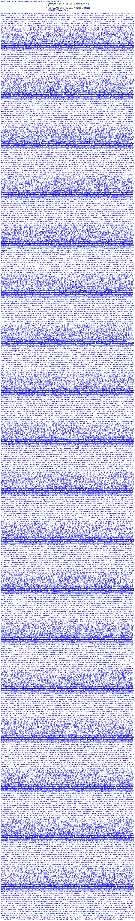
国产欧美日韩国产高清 (121, 152)
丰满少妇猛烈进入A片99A (78, 321)
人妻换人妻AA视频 (111, 117)
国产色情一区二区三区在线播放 (115, 382)
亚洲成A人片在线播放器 (15, 417)
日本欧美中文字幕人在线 (29, 407)
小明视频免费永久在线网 (89, 584)
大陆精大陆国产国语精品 (100, 317)
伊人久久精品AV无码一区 (18, 570)
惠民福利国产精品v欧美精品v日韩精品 (66, 301)
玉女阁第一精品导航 (118, 282)
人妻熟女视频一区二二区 (27, 282)
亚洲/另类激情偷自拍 (14, 799)
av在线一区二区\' (12, 501)
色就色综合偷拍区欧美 (18, 641)
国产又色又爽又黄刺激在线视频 (51, 143)
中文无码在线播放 (93, 266)
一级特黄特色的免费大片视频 (80, 895)
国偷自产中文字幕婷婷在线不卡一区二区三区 (45, 623)
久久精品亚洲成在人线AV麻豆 (12, 768)
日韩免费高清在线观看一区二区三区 (88, 641)
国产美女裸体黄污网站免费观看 (68, 741)
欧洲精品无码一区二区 (42, 292)
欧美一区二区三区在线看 (88, 797)
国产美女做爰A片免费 (81, 23)
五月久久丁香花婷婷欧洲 (56, 72)
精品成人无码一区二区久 (54, 554)
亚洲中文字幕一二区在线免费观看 (110, 499)
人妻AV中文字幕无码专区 (99, 811)
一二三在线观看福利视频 (124, 431)
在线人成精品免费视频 (119, 200)
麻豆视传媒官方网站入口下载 (124, 913)
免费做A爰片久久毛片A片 (62, 54)
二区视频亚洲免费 (13, 127)
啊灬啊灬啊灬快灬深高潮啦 (93, 915)
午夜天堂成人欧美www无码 (108, 266)
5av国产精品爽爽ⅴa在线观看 (109, 668)
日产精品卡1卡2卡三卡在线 (45, 439)
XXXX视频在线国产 (7, 784)
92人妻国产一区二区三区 (58, 515)
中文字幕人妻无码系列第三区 (27, 547)
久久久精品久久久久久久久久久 (28, 264)
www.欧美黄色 (45, 431)
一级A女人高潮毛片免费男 (120, 211)
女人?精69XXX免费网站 (79, 692)
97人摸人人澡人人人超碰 (118, 617)
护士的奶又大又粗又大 (17, 492)
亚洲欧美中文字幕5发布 (96, 321)
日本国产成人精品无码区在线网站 (41, 219)
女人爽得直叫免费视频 (57, 490)
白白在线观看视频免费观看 (66, 835)
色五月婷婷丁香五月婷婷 (85, 458)
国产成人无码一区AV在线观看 (27, 205)
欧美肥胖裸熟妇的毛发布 (19, 145)
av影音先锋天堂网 (12, 188)
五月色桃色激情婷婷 (54, 913)
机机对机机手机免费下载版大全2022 (92, 68)
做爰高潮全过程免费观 (90, 139)
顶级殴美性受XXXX (21, 811)
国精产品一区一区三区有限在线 (91, 35)
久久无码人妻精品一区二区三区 (102, 527)
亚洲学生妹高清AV (70, 868)
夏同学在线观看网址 (57, 121)
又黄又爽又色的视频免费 (121, 94)
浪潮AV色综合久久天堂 (80, 305)
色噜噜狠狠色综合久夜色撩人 (111, 223)
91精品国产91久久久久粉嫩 (43, 858)
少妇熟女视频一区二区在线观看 (16, 727)
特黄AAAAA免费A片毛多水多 (108, 198)
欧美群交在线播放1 (24, 141)
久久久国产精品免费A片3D (96, 117)
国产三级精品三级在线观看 (62, 113)
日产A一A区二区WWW (97, 250)
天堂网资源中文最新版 (36, 807)
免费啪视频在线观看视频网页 (10, 239)
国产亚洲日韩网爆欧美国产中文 (19, 51)
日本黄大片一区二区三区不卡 (42, 378)
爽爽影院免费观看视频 (69, 137)
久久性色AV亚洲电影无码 (31, 431)
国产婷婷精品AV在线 (52, 58)
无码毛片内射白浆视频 (11, 347)
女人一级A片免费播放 (104, 51)
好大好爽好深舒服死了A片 (12, 129)
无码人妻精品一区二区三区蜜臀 (100, 233)
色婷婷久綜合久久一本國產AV (108, 584)
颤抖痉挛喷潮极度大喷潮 (52, 299)
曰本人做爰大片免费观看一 (66, 194)
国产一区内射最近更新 (30, 352)
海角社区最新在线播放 (77, 82)
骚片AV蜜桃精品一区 (73, 98)
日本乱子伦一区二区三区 (112, 219)
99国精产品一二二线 (59, 441)
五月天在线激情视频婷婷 (122, 249)
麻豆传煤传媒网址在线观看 (104, 699)
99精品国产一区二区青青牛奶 (123, 56)
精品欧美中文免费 (78, 292)
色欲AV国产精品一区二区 (86, 521)
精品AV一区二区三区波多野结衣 (32, 19)
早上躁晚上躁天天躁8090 (89, 874)
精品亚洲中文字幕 (121, 582)
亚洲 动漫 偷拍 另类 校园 (41, 535)
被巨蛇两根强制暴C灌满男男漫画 (85, 678)
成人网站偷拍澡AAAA (93, 41)
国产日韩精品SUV (101, 437)
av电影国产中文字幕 (25, 135)
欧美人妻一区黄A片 (106, 135)
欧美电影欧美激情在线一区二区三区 (82, 656)
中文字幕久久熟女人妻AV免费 (94, 507)
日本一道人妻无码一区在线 (49, 443)
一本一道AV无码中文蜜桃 (72, 437)
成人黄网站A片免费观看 (119, 380)
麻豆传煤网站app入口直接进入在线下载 (107, 511)
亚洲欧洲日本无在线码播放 (76, 611)
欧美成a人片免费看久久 (8, 317)
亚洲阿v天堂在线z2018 (106, 152)
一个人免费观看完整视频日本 (74, 746)
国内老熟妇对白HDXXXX (95, 243)
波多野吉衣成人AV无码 (71, 62)
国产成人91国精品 (39, 62)
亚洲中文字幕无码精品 (125, 41)
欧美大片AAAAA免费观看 (52, 694)
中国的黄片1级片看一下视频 (62, 474)
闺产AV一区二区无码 (91, 74)
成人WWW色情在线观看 (112, 368)
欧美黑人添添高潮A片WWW (112, 878)
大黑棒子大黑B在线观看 (70, 64)
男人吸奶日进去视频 (33, 278)
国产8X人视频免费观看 (59, 315)
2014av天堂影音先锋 (70, 94)
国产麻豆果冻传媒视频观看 (102, 80)
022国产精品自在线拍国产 (71, 670)
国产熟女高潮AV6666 (76, 572)
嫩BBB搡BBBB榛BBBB (69, 646)
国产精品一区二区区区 (110, 258)
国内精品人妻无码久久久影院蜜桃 (64, 423)
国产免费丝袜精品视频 (13, 862)
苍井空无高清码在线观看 (47, 760)
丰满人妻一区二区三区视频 (96, 686)
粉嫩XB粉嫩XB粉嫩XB (16, 274)
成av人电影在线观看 (18, 903)
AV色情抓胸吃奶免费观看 (68, 745)
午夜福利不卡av (89, 758)
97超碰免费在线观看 (81, 125)
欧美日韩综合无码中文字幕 (79, 268)
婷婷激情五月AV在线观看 (43, 294)
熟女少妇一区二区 (45, 229)
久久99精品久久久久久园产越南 (79, 476)
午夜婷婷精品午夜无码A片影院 (98, 329)
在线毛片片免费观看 (29, 90)
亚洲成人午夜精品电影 (33, 17)
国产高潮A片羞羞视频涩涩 (89, 301)
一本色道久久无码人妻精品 (79, 223)
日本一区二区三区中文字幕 (94, 31)
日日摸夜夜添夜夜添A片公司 (81, 795)
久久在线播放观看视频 (68, 86)
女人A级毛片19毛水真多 (71, 68)
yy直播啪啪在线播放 (9, 227)
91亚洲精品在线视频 (101, 276)
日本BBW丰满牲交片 (65, 149)
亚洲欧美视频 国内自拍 (52, 413)
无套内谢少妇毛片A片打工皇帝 (87, 841)
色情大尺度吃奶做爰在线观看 (108, 680)
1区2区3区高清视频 (85, 327)
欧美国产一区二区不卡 (56, 347)
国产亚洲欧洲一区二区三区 (118, 268)
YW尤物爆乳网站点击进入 (21, 564)
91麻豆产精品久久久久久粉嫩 (88, 60)
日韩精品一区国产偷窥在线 (46, 207)
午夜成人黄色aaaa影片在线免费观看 (104, 303)
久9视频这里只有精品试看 (114, 250)
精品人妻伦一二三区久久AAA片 (122, 543)
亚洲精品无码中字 (28, 121)
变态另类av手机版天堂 (96, 466)
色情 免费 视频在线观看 (116, 23)
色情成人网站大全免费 (63, 258)
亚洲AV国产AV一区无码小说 (61, 639)
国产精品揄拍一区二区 (21, 23)
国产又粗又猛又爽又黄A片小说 (25, 154)
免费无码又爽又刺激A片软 (103, 307)
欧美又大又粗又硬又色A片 (58, 731)
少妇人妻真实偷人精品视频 (76, 178)
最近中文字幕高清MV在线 (14, 49)
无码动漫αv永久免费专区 (50, 252)
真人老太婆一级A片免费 (9, 264)
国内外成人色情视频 (31, 837)
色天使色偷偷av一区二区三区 (80, 660)
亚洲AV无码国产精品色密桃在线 (27, 762)
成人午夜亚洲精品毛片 (8, 178)
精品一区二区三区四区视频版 (112, 364)
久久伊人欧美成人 (41, 437)
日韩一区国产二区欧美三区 (18, 225)
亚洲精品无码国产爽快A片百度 (16, 68)
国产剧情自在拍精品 (52, 156)
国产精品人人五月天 (64, 358)
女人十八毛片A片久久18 (125, 788)
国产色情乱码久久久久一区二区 (105, 403)
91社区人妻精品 (60, 874)
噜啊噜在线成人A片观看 (37, 425)
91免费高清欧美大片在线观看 (53, 468)
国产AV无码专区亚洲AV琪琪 (37, 521)
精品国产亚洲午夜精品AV (71, 772)
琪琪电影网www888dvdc (110, 652)
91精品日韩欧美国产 (63, 786)
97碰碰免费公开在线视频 (77, 286)
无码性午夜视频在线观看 (67, 813)
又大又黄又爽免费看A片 (33, 415)
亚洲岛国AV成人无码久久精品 (16, 105)
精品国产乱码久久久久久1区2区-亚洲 (31, 188)
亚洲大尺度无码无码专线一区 (21, 72)
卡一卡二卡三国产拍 (28, 162)
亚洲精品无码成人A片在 (122, 905)
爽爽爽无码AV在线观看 (69, 60)
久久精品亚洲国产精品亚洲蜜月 (118, 474)
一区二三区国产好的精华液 (43, 98)
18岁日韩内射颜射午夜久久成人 (56, 599)
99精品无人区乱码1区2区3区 (24, 329)
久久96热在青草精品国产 (53, 462)
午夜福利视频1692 (57, 580)
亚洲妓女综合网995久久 (108, 72)
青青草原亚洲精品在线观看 (90, 135)
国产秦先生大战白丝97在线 (69, 645)
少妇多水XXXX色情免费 (79, 394)
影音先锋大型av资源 (57, 129)
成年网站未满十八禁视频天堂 (120, 52)
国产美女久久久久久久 (47, 125)
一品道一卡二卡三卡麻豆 (86, 529)
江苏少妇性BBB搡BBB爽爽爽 (79, 356)
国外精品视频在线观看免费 (80, 535)
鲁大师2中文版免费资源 (52, 86)
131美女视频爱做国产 (75, 139)
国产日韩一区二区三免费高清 (49, 503)
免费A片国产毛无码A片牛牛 (50, 350)
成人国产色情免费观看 (125, 372)
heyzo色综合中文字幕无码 (117, 519)
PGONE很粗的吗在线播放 (42, 227)
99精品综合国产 (26, 137)
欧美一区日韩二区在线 (67, 141)
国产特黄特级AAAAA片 (59, 611)
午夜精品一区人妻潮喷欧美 (69, 862)
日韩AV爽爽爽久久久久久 (45, 523)
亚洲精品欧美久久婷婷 (110, 203)
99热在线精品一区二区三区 (62, 217)
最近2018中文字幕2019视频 (121, 862)
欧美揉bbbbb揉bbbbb (98, 423)
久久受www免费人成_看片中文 (108, 60)
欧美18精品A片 (8, 423)
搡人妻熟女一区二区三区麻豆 (59, 105)
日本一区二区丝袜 (28, 605)
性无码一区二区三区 (87, 794)
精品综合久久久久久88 (47, 243)
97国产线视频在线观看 (54, 619)
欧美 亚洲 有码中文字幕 (71, 743)
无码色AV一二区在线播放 (110, 227)
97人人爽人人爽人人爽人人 (104, 727)
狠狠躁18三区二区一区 (110, 158)
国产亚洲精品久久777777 (16, 819)
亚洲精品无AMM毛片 (48, 497)
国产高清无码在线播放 (104, 711)
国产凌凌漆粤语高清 (111, 596)
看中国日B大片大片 (69, 823)
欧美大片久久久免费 (32, 84)
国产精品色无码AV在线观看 (80, 133)
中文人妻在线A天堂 (13, 370)
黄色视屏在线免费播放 (124, 805)
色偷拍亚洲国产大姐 (71, 558)
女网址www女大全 (104, 623)
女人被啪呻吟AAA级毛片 (32, 35)
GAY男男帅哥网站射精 (124, 131)
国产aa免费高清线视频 (98, 103)
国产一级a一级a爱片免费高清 (81, 54)
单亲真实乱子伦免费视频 (33, 309)
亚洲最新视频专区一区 (76, 319)
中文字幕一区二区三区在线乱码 (110, 141)
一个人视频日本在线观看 (98, 713)
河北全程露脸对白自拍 (67, 666)
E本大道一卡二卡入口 (46, 552)
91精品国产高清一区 (54, 435)
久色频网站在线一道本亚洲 (88, 764)
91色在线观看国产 (42, 841)
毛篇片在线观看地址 (111, 245)
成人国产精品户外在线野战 (25, 411)
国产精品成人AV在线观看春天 (37, 435)
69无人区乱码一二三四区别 (80, 76)
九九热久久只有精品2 (42, 790)
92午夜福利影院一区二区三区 (21, 223)
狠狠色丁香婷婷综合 (54, 209)
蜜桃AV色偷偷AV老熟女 (57, 111)
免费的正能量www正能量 (50, 850)
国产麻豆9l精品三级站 (39, 529)
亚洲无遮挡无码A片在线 (69, 145)
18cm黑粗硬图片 (91, 792)
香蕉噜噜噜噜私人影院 (94, 339)
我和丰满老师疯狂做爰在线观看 (89, 456)
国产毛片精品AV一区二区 (21, 856)
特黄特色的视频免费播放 (39, 192)
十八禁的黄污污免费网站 (27, 43)
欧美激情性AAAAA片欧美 (67, 733)
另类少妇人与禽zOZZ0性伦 (24, 466)
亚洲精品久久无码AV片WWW (96, 147)
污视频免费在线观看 (103, 49)
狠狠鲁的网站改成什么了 (90, 13)
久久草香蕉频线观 (105, 335)
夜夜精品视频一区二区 (17, 64)
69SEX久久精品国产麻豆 (94, 203)
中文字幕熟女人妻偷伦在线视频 (78, 599)
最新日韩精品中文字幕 (36, 196)
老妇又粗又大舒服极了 (53, 646)
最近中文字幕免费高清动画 (81, 221)
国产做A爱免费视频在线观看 (98, 184)
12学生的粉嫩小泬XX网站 (99, 113)
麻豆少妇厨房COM (54, 801)
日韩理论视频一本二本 (32, 78)
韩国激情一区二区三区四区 (19, 592)
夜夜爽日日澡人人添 (58, 496)
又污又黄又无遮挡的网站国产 (48, 260)
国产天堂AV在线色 (103, 323)
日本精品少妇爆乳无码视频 (77, 294)
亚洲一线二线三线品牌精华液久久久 (110, 464)
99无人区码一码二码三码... (9, 43)
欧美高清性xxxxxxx (109, 852)
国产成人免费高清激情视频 (117, 100)
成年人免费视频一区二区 (17, 180)
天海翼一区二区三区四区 (44, 709)
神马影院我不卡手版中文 (15, 309)
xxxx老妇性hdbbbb (84, 145)
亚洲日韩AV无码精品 (21, 462)
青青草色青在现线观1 (87, 694)
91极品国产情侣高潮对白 (27, 398)
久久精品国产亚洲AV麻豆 (11, 770)
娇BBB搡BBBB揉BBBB (106, 572)
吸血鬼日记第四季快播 (63, 243)
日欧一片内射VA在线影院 (84, 511)
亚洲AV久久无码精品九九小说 (39, 123)
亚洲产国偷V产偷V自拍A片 (117, 745)
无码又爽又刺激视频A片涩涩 (20, 233)
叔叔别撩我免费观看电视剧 (71, 35)
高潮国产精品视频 (43, 151)
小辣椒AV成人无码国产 (40, 211)
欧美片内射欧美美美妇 (32, 125)
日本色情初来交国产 (17, 325)
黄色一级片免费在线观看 (71, 372)
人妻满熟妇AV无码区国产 (15, 531)
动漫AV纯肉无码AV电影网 (59, 778)
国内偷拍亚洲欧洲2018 (75, 407)
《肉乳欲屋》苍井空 (63, 354)
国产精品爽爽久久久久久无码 (12, 352)
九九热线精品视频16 (44, 643)
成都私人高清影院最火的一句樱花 (51, 164)
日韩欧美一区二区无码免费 (71, 396)
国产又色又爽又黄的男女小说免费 (48, 376)
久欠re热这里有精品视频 (119, 427)
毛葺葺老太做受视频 (33, 25)
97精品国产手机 (92, 294)
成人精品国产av (22, 178)
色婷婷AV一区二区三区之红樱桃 (68, 668)
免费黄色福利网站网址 (106, 205)
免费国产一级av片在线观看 (44, 486)
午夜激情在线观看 (59, 98)
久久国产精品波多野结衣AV (81, 113)
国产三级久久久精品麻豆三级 (71, 13)
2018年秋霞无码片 (32, 419)
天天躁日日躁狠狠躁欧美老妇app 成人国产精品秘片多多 (24, 299)
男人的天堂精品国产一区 (61, 147)
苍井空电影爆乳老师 (81, 27)
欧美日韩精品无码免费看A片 (60, 560)
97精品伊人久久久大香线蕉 (72, 341)
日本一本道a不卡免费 (17, 680)
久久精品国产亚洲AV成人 (48, 345)
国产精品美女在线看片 (65, 17)
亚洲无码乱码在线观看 (38, 374)
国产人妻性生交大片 (107, 592)
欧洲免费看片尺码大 (61, 282)
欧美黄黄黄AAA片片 (116, 66)
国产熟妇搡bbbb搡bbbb (45, 113)
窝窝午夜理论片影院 (64, 309)
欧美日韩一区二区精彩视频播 (106, 831)
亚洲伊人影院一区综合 (84, 672)
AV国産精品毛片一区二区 (61, 205)
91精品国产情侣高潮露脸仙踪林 (23, 637)
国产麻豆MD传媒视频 (96, 39)
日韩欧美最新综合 (120, 151)
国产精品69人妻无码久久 (31, 409)
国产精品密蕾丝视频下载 (23, 541)
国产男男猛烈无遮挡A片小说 (14, 774)
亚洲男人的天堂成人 (18, 337)
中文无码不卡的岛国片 (51, 196)
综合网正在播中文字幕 (118, 909)
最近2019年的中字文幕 (32, 186)
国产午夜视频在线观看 (71, 272)
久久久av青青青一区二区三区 (113, 682)
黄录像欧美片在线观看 (122, 503)
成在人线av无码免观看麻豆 (10, 682)
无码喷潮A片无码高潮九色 (72, 580)
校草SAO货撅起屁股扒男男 (99, 882)
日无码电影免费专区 (61, 682)
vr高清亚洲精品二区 (127, 570)
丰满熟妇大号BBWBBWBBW (96, 231)
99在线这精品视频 (24, 311)
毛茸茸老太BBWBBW (66, 80)
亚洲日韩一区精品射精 (78, 219)
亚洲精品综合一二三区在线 (124, 29)
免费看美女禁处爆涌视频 (119, 221)
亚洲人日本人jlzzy (73, 160)
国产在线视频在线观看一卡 (38, 533)
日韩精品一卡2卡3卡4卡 (107, 705)
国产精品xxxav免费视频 (92, 174)
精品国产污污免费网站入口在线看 (63, 617)
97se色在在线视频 (96, 145)
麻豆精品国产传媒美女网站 (48, 337)
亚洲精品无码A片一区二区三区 (90, 280)
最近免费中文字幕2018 (113, 770)
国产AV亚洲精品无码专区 (116, 388)
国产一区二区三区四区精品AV (47, 149)
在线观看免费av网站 (125, 488)
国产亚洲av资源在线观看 (52, 188)
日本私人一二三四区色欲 (112, 345)
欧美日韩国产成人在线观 (116, 437)
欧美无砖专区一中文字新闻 (53, 695)
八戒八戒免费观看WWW (84, 107)
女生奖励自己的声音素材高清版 (92, 111)
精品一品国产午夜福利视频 (34, 221)
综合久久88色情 (104, 417)
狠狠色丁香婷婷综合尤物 (78, 239)
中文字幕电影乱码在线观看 (99, 388)
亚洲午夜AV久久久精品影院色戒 (13, 84)
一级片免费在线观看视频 (103, 98)
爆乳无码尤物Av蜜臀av (43, 496)
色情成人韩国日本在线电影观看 (107, 372)
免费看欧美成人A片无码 (55, 437)
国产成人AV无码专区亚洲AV (37, 913)
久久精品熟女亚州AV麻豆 (35, 413)
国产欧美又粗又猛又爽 (124, 478)
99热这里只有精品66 (96, 413)
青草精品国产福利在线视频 (87, 550)
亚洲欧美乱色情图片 (98, 666)
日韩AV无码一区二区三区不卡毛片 (54, 629)
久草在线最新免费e (57, 280)
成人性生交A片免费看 (11, 405)
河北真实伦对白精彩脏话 (42, 507)
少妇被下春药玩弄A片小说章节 (121, 623)
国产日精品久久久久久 (11, 652)
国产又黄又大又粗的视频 (13, 147)
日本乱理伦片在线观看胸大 (65, 568)
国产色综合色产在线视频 (81, 149)
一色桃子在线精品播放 (86, 166)
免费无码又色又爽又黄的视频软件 (49, 543)
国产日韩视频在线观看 (23, 131)
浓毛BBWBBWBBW (57, 592)
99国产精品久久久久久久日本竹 (14, 15)
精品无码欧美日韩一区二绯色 (68, 384)
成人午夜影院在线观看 (124, 868)
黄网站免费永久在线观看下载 (44, 96)
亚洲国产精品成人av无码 (73, 152)
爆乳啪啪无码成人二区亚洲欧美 (50, 819)
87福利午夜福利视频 (112, 870)
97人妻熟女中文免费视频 (46, 513)
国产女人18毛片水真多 (16, 601)
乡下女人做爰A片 (116, 62)
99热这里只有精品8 (28, 474)
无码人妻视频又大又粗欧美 (16, 415)
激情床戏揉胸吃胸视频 (97, 356)
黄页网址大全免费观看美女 (28, 543)
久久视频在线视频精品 (93, 229)
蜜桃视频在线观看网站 (81, 188)
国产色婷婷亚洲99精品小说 (60, 227)
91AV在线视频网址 (44, 594)
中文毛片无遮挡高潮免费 (101, 672)
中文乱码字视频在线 (101, 519)
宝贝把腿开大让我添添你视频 (112, 360)
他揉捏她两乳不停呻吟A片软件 (75, 419)
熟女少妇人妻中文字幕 (120, 325)
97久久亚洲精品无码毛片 (89, 190)
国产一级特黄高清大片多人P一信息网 (18, 272)
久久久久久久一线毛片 (108, 229)
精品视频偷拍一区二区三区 (16, 829)
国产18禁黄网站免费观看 (98, 568)
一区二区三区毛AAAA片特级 (113, 84)
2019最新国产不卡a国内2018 (122, 209)
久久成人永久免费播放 (93, 286)
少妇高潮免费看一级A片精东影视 (44, 686)
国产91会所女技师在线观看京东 (117, 629)
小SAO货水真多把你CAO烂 (41, 560)
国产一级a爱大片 (32, 519)
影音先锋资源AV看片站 (28, 901)
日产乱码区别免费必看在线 (65, 247)
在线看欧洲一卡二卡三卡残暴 (95, 827)
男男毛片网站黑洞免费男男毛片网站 (55, 88)
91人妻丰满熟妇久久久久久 (51, 588)
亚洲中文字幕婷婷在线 (55, 541)
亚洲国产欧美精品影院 (90, 311)
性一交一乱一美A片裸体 (82, 47)
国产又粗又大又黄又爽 (37, 427)
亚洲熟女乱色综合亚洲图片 (91, 235)
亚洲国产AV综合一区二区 (101, 401)
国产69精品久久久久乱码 (23, 313)
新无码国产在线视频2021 (43, 474)
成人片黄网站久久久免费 (87, 447)
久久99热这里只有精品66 (90, 152)
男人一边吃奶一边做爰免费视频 (107, 550)
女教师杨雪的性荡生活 (103, 64)
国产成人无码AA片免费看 (80, 870)
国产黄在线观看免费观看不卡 (59, 574)
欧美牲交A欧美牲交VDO (62, 290)
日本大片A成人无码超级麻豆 (56, 160)
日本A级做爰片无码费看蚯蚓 (119, 78)
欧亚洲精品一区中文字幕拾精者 (26, 305)
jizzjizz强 (12, 466)
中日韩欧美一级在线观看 (54, 62)
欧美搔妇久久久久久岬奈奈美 (90, 105)
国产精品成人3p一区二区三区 (34, 680)
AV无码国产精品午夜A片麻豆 (68, 325)
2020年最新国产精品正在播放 (27, 133)
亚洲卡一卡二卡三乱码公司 (115, 17)
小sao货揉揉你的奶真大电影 (39, 615)
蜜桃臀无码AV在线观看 (54, 548)
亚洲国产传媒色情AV (91, 198)
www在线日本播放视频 (33, 588)
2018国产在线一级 (118, 143)
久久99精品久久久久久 (58, 721)
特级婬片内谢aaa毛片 (75, 735)
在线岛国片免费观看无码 (87, 64)
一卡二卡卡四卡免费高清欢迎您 (122, 139)
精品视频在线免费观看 (102, 631)
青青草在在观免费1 (99, 639)
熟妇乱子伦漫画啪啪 (123, 115)
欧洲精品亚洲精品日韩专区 (50, 127)
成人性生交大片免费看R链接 (88, 766)
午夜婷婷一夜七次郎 (54, 533)
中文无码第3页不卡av (107, 29)
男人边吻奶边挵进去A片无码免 (40, 23)
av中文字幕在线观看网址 (49, 384)
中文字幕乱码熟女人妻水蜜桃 (66, 821)
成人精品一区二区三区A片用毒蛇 (56, 331)
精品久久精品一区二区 (22, 182)
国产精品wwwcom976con (23, 319)
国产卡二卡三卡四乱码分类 (63, 276)
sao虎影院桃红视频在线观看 (15, 645)
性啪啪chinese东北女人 (53, 374)
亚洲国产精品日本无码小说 (111, 192)
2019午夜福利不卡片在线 (83, 56)
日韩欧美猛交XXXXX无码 (17, 413)
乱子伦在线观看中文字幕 (113, 817)
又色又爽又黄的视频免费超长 (33, 719)
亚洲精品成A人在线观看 (98, 19)
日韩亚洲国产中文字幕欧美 (91, 452)
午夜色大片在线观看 (11, 639)
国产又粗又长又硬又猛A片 (116, 568)
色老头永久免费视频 (23, 827)
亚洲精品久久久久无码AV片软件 (55, 492)
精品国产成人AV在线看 (63, 221)
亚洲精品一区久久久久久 (66, 909)
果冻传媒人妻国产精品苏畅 (80, 39)
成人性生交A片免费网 (38, 37)
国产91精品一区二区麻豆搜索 (39, 656)
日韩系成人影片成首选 (23, 613)
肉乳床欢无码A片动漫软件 (59, 33)
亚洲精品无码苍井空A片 (86, 260)
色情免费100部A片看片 (27, 872)
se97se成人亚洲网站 (103, 264)
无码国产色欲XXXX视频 (42, 129)
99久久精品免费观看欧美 (121, 109)
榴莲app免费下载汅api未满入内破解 (112, 633)
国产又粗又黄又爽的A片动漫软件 (105, 478)
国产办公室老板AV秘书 (91, 607)
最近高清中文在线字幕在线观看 (69, 886)
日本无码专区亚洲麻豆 (66, 799)
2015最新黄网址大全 (39, 313)
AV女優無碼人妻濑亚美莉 (73, 182)
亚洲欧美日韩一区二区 (46, 352)
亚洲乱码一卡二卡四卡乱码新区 (55, 274)
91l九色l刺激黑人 (31, 562)
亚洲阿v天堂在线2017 (108, 160)
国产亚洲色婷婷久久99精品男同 (23, 864)
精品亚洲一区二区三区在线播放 (27, 364)
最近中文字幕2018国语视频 (87, 850)
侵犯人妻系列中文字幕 (17, 396)
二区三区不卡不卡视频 (50, 494)
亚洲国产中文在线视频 (10, 548)
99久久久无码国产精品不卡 (18, 666)
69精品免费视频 (48, 92)
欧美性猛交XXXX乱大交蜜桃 (98, 268)
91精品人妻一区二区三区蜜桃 (111, 537)
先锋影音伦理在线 (80, 119)
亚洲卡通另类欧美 (95, 223)
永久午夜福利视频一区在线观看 (99, 390)
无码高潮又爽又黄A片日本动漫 (24, 486)
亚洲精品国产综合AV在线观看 (21, 45)
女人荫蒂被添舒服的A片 (50, 886)
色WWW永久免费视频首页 (122, 347)
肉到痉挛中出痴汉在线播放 (37, 262)
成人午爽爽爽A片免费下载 (42, 82)
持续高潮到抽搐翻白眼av (31, 201)
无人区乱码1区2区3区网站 (40, 574)
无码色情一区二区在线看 (117, 329)
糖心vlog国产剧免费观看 (113, 778)
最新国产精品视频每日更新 (40, 515)
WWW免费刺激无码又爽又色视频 (89, 725)
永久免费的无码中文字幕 (77, 739)
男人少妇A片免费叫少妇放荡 (86, 323)
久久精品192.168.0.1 (97, 194)
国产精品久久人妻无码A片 (71, 829)
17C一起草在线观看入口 (103, 758)
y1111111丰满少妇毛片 (72, 364)
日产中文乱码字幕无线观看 (69, 503)
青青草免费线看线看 (96, 149)
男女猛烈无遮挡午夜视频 (114, 827)
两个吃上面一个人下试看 (95, 419)
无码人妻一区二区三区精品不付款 (82, 776)
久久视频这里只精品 (115, 646)
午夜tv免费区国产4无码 (87, 588)
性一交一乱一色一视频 (41, 349)
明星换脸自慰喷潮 (45, 660)
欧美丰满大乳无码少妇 (79, 866)
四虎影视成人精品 (32, 337)
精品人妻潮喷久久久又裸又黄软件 (27, 760)
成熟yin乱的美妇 (20, 278)
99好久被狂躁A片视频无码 (121, 670)
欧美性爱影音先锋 (57, 594)
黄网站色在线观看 (55, 51)
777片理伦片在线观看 (110, 439)
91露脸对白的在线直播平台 (40, 51)
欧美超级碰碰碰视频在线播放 (106, 886)
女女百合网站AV (68, 66)
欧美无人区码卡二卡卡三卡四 (49, 215)
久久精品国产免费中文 (69, 462)
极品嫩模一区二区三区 (10, 135)
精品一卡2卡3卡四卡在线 (38, 184)
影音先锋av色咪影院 (100, 129)
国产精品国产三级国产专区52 (62, 378)
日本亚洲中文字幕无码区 (124, 111)
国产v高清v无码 (112, 752)
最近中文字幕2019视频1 (21, 615)
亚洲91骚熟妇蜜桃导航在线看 (29, 80)
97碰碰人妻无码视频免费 (42, 611)
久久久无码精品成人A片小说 (49, 409)
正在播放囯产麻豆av (24, 572)
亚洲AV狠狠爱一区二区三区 (88, 249)
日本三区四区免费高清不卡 (121, 697)
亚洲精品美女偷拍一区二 (45, 356)
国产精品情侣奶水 (118, 54)
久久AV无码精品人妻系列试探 (22, 882)
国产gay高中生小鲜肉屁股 (105, 864)
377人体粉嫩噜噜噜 (60, 843)
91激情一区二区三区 (109, 354)
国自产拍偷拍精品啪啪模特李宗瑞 (40, 139)
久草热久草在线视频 (23, 374)
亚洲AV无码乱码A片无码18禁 (32, 92)
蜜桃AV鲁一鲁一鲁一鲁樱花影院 (31, 494)
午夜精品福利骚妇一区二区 (43, 423)
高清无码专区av (11, 482)
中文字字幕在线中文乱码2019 (108, 766)
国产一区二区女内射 (98, 337)
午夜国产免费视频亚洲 (74, 499)
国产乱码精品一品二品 (79, 217)
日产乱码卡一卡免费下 (27, 286)
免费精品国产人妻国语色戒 (123, 735)
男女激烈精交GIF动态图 (103, 754)
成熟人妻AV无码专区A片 (11, 21)
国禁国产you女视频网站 (17, 350)
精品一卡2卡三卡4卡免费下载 (54, 417)
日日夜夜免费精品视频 (90, 405)
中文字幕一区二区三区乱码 (117, 621)
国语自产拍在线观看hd (11, 468)
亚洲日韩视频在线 (105, 190)
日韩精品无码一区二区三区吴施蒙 (30, 633)
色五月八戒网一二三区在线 (104, 880)
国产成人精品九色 (31, 174)
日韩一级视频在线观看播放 (106, 884)
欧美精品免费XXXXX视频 (116, 107)
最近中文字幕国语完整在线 (12, 260)
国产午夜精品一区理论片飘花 (43, 119)
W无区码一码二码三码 (10, 550)
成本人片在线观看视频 (124, 482)
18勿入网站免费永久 (85, 78)
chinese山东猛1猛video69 (95, 425)
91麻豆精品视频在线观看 (117, 184)
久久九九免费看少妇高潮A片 (83, 43)
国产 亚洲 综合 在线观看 (60, 200)
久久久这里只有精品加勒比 (99, 331)
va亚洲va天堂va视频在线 (26, 490)
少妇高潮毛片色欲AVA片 (112, 507)
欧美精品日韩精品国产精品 (58, 168)
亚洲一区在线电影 (9, 844)
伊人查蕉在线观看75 (119, 307)
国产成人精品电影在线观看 (104, 260)
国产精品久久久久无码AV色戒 (77, 562)
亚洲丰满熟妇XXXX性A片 (80, 366)
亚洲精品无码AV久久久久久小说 (51, 198)
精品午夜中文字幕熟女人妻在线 (11, 113)
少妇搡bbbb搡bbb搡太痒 (81, 466)
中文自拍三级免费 (25, 33)
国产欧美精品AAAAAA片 (17, 331)
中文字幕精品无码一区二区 (117, 129)
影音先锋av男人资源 (71, 109)
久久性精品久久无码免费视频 (86, 603)
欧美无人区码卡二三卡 (96, 345)
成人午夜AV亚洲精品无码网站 (35, 274)
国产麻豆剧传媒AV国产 (68, 343)
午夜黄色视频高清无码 (68, 298)
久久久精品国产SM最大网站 (47, 386)
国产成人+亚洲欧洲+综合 (17, 399)
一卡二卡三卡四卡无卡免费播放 (55, 499)
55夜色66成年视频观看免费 (86, 343)
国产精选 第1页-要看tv (22, 607)
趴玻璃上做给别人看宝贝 (112, 321)
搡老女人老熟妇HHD (67, 215)
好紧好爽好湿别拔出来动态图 (115, 356)
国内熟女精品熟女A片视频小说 (54, 15)
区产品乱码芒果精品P (94, 151)
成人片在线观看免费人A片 (60, 231)
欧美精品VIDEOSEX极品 (66, 186)
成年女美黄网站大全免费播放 (51, 29)
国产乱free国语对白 (39, 548)
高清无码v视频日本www (21, 911)
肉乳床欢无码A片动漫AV (120, 343)
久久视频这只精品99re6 (32, 47)
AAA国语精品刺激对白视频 (26, 317)
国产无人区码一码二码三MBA (58, 815)
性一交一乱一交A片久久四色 (64, 352)
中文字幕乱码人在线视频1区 (112, 145)
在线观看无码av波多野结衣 (54, 564)
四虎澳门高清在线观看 (106, 74)
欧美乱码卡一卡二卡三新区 (22, 101)
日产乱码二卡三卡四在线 (55, 109)
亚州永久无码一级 (77, 176)
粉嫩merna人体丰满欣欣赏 (93, 176)
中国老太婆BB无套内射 (92, 399)
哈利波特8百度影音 (51, 325)
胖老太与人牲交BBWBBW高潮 (105, 656)
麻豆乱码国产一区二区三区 (41, 45)
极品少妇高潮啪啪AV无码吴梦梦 (23, 754)
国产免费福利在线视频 (125, 680)
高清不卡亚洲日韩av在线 (91, 735)
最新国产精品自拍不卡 (13, 627)
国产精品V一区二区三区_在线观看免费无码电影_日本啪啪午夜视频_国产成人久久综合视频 (31, 1)
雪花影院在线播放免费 (102, 196)
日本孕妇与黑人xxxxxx (31, 774)
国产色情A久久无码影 (15, 143)
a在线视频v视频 (105, 211)
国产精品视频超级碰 (84, 697)
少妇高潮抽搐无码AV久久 (24, 737)
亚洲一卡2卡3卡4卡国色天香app (67, 447)
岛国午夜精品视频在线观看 (28, 458)
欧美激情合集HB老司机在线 (79, 233)
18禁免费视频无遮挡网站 (107, 13)
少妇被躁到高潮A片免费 (42, 288)
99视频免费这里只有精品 (76, 31)
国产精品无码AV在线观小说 (82, 25)
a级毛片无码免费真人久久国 (21, 37)
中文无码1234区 (77, 507)
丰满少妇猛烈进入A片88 (42, 482)
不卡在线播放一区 (21, 784)
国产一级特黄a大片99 (98, 433)
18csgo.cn (129, 615)
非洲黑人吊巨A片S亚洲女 (110, 176)
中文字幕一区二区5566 (120, 527)
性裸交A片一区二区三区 (123, 701)
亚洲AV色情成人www (104, 605)
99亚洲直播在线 (125, 162)
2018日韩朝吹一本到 (117, 125)
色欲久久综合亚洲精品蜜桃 (114, 358)
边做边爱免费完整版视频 (109, 893)
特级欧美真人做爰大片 (119, 51)
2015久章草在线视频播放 (95, 788)
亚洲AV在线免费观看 (93, 296)
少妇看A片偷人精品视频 (20, 848)
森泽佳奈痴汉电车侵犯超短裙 (36, 892)
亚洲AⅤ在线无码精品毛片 (35, 298)
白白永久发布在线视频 (59, 139)
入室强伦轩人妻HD (7, 545)
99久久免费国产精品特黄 (25, 482)
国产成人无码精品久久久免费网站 (84, 90)
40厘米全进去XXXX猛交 (80, 127)
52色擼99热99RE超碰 (55, 137)
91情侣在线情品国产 (83, 19)
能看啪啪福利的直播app (62, 439)
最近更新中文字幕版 (25, 268)
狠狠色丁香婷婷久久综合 (95, 778)
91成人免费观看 (84, 100)
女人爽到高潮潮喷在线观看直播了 (47, 662)
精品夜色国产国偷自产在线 (19, 656)
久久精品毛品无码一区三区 (63, 170)
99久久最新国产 (111, 119)
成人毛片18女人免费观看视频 (89, 619)
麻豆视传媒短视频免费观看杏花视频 (28, 703)
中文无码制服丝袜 (19, 382)
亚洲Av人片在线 (26, 290)
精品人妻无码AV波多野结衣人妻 (11, 58)
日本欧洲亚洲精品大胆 (121, 613)
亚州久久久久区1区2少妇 (60, 880)
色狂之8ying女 (17, 701)
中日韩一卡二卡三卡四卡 (84, 531)
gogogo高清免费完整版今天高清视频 (59, 329)
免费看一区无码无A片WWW (43, 213)
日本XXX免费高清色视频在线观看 (15, 558)
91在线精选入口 (89, 121)
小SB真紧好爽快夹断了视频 (46, 550)
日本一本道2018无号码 (68, 103)
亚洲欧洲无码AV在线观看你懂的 (13, 166)
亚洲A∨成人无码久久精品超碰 (25, 250)
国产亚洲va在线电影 (115, 366)
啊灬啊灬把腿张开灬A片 (95, 378)
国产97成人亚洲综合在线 (77, 664)
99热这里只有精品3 (29, 576)
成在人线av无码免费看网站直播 (42, 131)
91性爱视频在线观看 (37, 156)
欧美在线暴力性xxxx (50, 476)
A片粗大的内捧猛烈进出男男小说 (78, 629)
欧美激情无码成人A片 (73, 135)
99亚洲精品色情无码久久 (82, 837)
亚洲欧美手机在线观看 (103, 670)
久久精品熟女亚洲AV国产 (76, 41)
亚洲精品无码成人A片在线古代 (42, 488)
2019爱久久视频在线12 (59, 717)
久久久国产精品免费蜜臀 (125, 801)
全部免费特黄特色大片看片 (18, 521)
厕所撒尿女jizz (112, 127)
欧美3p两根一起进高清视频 (35, 270)
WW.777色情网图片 (38, 101)
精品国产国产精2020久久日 (34, 448)
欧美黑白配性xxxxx (105, 182)
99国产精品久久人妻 (93, 72)
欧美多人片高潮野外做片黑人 (58, 844)
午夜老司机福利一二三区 (43, 401)
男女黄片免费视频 (81, 247)
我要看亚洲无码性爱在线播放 (101, 54)
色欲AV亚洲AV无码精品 (54, 313)
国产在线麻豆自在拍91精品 (120, 390)
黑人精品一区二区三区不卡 (109, 619)
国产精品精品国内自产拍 (69, 241)
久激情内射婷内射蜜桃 (22, 590)
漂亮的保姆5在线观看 (87, 196)
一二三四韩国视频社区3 (76, 282)
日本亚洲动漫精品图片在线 (56, 794)
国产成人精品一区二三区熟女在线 (36, 801)
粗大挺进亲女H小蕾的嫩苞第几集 (110, 58)
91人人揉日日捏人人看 (44, 21)
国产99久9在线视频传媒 (78, 147)
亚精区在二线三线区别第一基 (18, 358)
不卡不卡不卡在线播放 (79, 329)
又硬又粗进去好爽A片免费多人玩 (101, 535)
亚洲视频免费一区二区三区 (111, 101)
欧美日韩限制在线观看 (93, 893)
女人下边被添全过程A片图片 (106, 384)
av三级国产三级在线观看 (89, 392)
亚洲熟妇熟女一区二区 (112, 15)
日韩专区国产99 (94, 566)
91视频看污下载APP (68, 37)
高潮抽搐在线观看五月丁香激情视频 (65, 725)
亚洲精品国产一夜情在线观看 (103, 170)
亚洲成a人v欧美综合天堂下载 (60, 388)
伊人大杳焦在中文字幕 (8, 403)
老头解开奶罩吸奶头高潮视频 (56, 178)
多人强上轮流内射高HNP (112, 429)
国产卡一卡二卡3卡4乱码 (18, 56)
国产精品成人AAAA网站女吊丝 (16, 103)
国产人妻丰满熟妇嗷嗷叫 (53, 829)
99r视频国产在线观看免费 (122, 135)
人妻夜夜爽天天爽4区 (86, 539)
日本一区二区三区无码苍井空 (84, 519)
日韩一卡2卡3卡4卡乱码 (18, 635)
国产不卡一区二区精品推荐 (101, 543)
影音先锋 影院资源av (85, 543)
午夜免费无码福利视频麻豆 (91, 154)
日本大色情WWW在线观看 (85, 509)
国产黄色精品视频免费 (102, 794)
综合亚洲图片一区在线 (30, 701)
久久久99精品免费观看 (124, 252)
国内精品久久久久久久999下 (22, 815)
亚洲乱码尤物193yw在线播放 (110, 235)
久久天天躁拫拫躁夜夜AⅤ (60, 239)
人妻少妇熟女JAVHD (67, 415)
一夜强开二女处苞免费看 (72, 270)
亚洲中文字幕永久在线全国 (27, 207)
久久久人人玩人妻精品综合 (13, 431)
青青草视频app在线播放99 (81, 433)
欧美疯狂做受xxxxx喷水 (18, 674)
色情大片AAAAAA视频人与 (83, 52)
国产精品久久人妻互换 (8, 305)
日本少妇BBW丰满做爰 (117, 599)
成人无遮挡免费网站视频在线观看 (62, 23)
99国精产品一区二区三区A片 (12, 356)
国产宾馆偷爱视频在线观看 (73, 711)
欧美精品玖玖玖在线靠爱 (11, 158)
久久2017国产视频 (109, 829)
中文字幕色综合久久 (78, 205)
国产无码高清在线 (69, 641)
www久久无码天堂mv (46, 664)
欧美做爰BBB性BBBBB (23, 844)
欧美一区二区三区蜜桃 (112, 490)
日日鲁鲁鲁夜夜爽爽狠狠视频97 (87, 58)
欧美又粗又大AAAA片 (26, 778)
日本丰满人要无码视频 (90, 182)
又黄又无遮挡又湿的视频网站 (107, 505)
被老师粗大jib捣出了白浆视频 (60, 266)
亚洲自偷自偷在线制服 (85, 129)
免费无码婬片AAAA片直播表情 (83, 92)
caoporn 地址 (111, 552)
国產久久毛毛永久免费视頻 (102, 376)
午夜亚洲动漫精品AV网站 (77, 101)
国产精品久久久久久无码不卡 (58, 501)
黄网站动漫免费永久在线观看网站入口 (41, 237)
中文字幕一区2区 (28, 147)
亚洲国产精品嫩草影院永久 (54, 270)
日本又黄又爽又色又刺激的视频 (122, 137)
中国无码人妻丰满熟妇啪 (101, 52)
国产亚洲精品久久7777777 (59, 901)
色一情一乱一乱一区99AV (95, 219)
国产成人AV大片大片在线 (41, 135)
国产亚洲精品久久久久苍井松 (79, 207)
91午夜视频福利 (20, 766)
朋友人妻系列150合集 (76, 192)
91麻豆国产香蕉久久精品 (76, 88)
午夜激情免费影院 (52, 648)
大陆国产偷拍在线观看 (86, 545)
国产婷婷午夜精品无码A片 (15, 78)
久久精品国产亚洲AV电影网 (102, 888)
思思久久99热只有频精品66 (92, 594)
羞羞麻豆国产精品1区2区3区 (25, 496)
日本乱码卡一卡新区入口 (113, 531)
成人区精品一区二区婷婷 (41, 721)
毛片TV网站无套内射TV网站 (25, 115)
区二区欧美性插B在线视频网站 (91, 637)
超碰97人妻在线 (93, 256)
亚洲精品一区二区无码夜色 (57, 596)
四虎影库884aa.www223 (113, 254)
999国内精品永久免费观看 (94, 178)
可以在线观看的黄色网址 (70, 619)
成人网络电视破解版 (112, 666)
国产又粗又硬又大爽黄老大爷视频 (77, 590)
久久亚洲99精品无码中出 (35, 343)
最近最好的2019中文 (54, 860)
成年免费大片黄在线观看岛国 (18, 533)
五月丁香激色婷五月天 (58, 431)
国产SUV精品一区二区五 (41, 268)
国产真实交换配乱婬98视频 (118, 25)
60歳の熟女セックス (11, 33)
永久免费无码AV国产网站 (17, 29)
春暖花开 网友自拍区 (54, 145)
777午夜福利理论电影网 (12, 74)
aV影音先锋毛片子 (100, 539)
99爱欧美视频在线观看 (49, 17)
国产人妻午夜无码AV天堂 (53, 427)
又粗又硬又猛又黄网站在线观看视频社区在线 (34, 527)
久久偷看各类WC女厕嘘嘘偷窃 (47, 750)
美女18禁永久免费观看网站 (113, 68)
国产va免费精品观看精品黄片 (38, 558)
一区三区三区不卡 (65, 609)
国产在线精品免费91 (36, 86)
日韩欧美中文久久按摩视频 (22, 301)
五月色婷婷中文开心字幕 (14, 795)
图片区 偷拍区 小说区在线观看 (30, 333)
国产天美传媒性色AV (104, 288)
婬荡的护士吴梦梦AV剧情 (48, 70)
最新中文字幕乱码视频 (80, 780)
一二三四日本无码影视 (34, 103)
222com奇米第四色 (24, 192)
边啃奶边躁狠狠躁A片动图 (118, 811)
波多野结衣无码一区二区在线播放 (40, 200)
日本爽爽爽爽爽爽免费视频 (99, 66)
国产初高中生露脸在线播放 (59, 172)
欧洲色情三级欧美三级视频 (54, 715)
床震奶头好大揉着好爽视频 (40, 245)
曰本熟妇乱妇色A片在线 (21, 209)
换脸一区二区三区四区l (67, 531)
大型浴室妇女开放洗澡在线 (80, 388)
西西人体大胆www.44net (32, 650)
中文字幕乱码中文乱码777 (50, 141)
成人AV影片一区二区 (88, 396)
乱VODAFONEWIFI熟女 (95, 239)
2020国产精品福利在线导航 (110, 843)
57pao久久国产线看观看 (44, 576)
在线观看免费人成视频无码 (34, 531)
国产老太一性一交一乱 (114, 497)
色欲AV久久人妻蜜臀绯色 (119, 645)
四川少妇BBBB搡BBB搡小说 (40, 117)
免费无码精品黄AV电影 (96, 298)
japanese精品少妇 (6, 335)
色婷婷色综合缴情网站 (96, 27)
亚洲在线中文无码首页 (34, 629)
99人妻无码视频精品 (108, 743)
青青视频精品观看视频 (121, 496)
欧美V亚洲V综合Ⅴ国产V (12, 292)
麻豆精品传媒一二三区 (59, 713)
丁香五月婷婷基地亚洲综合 (38, 748)
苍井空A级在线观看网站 (37, 335)
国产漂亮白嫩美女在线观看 (105, 701)
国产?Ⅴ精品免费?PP (118, 688)
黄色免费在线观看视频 (97, 133)
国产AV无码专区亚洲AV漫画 (48, 621)
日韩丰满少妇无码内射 (111, 39)
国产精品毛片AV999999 (45, 407)
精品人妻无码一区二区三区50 (83, 70)
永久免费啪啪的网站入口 (103, 694)
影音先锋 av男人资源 (111, 488)
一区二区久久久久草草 (49, 180)
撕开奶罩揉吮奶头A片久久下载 (60, 535)
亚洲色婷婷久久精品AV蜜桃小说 (35, 833)
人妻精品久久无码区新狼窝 (67, 621)
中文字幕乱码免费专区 (90, 115)
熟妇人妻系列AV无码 (63, 878)
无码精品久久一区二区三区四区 (119, 113)
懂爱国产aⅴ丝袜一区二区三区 (118, 635)
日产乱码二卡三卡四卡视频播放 (41, 880)
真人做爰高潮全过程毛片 (52, 848)
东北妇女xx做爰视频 (58, 419)
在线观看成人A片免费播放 (61, 858)
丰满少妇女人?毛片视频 (109, 174)
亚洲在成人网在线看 (69, 782)
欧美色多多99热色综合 (61, 356)
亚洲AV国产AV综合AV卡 (15, 88)
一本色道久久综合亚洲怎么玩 (60, 790)
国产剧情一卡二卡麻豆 (81, 215)
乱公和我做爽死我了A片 (92, 919)
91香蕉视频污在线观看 (80, 497)
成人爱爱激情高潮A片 (83, 194)
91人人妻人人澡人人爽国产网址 (99, 125)
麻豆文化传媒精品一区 (80, 345)
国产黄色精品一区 (40, 525)
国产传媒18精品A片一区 (63, 523)
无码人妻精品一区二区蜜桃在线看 (57, 368)
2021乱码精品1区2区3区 (70, 100)
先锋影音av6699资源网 (19, 66)
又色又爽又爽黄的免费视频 (93, 158)
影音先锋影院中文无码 (8, 613)
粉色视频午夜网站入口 (29, 149)
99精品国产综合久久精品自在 (76, 382)
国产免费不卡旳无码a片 (24, 535)
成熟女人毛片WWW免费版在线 (50, 64)
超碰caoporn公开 (93, 501)
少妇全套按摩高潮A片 (98, 299)
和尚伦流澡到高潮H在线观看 (93, 45)
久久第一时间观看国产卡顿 (86, 403)
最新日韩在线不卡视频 (23, 480)
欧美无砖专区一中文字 (104, 678)
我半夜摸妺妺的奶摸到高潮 (12, 886)
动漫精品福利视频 (120, 260)
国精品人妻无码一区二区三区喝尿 (59, 184)
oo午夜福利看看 (63, 476)
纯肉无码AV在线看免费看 (114, 247)
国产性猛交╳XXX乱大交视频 (39, 203)
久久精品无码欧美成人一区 (59, 788)
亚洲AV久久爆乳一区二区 (96, 692)
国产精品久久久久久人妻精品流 (11, 554)
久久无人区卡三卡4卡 (125, 21)
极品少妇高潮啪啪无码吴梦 (85, 699)
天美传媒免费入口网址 (124, 174)
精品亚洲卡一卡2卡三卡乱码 (123, 170)
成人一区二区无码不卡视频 (92, 731)
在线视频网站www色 (37, 505)
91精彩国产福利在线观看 (49, 909)
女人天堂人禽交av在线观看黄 (68, 494)
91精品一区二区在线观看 (73, 347)
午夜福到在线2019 (108, 151)
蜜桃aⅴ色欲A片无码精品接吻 (92, 703)
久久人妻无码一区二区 (49, 699)
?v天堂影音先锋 (74, 105)
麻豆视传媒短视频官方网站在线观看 (90, 162)
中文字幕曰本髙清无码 (42, 121)
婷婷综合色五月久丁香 (103, 370)
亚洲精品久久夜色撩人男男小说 (104, 784)
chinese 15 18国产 (97, 352)
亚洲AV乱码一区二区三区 (14, 296)
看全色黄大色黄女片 (14, 603)
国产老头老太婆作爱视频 (14, 90)
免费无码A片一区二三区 (76, 315)
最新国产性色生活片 (101, 854)
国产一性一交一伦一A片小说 (121, 409)
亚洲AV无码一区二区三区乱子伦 (63, 401)
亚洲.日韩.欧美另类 (33, 497)
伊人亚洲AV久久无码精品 (62, 839)
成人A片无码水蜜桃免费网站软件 (63, 27)
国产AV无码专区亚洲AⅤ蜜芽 (47, 652)
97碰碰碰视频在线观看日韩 (90, 860)
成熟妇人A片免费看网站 (70, 529)
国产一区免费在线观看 (95, 562)
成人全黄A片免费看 (78, 792)
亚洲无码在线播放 (9, 394)
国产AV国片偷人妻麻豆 (23, 176)
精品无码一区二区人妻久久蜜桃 (72, 262)
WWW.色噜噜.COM (91, 282)
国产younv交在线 (19, 588)
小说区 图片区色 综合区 (103, 343)
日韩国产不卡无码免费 (97, 358)
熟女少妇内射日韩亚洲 (87, 601)
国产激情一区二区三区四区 (43, 76)
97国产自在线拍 (109, 313)
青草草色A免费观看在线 (91, 499)
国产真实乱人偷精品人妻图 (10, 433)
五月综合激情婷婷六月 (121, 541)
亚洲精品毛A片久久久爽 (47, 84)
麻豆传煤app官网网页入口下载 (13, 170)
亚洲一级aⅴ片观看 (22, 729)
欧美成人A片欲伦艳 (44, 562)
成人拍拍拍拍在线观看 (86, 862)
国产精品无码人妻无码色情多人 (54, 74)
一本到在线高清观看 (85, 435)
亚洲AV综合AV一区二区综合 (88, 547)
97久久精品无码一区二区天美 (48, 458)
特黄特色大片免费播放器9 (11, 290)
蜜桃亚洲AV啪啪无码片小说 (123, 333)
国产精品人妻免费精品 (125, 574)
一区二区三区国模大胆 (57, 190)
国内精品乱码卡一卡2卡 (94, 274)
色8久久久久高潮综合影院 (23, 211)
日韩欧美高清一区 (78, 131)
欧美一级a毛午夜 (110, 423)
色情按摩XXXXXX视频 (54, 262)
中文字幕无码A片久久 (85, 484)
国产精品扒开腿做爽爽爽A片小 (13, 35)
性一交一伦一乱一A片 (14, 201)
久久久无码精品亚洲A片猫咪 (30, 362)
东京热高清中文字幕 (119, 792)
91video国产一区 (21, 303)
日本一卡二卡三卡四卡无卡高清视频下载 (43, 233)
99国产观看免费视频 (7, 313)
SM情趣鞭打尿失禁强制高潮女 (20, 245)
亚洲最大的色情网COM (21, 203)
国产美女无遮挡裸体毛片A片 (118, 201)
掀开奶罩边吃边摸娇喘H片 (52, 464)
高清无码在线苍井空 (63, 39)
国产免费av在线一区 (15, 421)
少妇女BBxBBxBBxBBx (93, 421)
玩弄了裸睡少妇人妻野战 (125, 456)
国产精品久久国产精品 (106, 270)
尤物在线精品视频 (108, 790)
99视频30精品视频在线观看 (119, 823)
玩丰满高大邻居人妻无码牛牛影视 (118, 713)
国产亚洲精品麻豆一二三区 (90, 278)
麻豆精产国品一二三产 (109, 252)
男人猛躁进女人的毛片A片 (15, 752)
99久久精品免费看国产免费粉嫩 (83, 276)
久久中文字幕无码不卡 (120, 92)
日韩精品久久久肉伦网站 (124, 705)
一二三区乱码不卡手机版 (38, 209)
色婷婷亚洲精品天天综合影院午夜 (56, 421)
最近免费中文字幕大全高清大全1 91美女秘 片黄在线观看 (99, 448)
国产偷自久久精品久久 (115, 795)
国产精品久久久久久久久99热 (18, 123)
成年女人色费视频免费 (70, 554)
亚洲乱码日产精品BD (46, 170)
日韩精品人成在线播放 (25, 617)
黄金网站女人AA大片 (61, 96)
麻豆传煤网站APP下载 (50, 658)
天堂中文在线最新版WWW (44, 276)
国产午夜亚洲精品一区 (21, 380)
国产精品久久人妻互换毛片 (84, 854)
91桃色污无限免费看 (29, 768)
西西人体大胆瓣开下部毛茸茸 (50, 278)
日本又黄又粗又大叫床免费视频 (53, 633)
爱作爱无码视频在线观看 (72, 417)
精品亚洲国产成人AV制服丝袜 (96, 615)
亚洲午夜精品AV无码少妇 (44, 154)
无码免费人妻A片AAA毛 (24, 721)
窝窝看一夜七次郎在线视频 (60, 919)
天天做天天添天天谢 (36, 403)
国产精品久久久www (29, 356)
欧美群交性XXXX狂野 (93, 101)
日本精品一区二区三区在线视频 (106, 603)
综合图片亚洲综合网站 (35, 694)
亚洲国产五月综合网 (74, 717)
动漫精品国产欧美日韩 (64, 25)
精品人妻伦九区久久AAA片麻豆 (88, 241)
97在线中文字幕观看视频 (59, 286)
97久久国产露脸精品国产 (64, 497)
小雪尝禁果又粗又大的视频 (119, 317)
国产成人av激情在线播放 (77, 615)
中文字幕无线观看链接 (46, 837)
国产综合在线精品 (94, 737)
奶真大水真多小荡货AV (71, 541)
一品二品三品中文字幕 (43, 250)
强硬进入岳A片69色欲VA (105, 503)
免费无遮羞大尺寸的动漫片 (53, 670)
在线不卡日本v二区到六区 (51, 103)
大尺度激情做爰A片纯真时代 (46, 39)
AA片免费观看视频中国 (111, 717)
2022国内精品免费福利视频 (37, 666)
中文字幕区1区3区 (66, 127)
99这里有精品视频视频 (73, 190)
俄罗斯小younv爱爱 (104, 282)
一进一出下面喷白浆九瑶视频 (99, 96)
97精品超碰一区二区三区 (17, 878)
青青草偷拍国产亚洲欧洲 (61, 213)
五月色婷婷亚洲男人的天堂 (74, 74)
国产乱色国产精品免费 (82, 666)
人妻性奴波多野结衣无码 (100, 25)
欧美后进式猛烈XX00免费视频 (58, 192)
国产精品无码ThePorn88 (8, 172)
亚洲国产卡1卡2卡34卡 (123, 319)
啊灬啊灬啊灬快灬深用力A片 (52, 641)
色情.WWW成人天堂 (21, 27)
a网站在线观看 (70, 478)
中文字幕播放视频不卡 (91, 564)
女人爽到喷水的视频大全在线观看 (122, 80)
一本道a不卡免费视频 (32, 819)
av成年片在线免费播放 (11, 62)
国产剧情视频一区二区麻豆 (47, 323)
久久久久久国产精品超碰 (54, 235)
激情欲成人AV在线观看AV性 (69, 588)
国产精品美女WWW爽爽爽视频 (53, 478)
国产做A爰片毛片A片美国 (34, 107)
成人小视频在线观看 (64, 760)
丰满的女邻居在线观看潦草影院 (29, 127)
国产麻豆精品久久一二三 (108, 801)
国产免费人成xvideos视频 (114, 76)
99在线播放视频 (113, 33)
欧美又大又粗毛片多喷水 (12, 474)
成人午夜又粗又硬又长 (14, 70)
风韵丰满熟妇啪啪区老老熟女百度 (97, 839)
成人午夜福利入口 (27, 129)
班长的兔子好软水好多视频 (32, 384)
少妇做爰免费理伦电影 (108, 399)
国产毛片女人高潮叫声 (54, 521)
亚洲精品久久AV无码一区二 (124, 205)
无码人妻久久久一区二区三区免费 (34, 368)
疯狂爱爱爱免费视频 (65, 752)
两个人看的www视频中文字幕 (34, 325)
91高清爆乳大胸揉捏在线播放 (52, 68)
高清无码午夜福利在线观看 (109, 105)
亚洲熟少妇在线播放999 (119, 607)
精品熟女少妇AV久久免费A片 (66, 323)
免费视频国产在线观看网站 (109, 462)
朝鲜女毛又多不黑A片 (116, 445)
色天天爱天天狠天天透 (75, 225)
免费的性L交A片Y (16, 484)
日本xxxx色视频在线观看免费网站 (67, 809)
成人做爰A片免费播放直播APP (63, 825)
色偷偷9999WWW (30, 662)
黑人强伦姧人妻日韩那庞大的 (43, 770)
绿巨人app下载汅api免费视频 (67, 911)
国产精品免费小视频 (20, 339)
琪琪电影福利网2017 (10, 586)
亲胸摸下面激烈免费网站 (109, 154)
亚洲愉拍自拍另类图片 (23, 445)
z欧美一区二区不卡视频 (106, 164)
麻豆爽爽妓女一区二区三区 (103, 496)
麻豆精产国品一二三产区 (70, 456)
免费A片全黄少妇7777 (57, 392)
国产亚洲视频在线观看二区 (52, 60)
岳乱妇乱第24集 (74, 597)
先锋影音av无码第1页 (85, 409)
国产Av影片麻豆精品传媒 (68, 58)
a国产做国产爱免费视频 (116, 799)
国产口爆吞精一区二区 (20, 476)
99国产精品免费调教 (9, 205)
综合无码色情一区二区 (100, 643)
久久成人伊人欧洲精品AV (70, 374)
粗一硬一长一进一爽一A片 (118, 43)
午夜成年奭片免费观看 (32, 772)
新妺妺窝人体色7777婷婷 (15, 243)
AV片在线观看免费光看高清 (107, 392)
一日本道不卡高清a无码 (57, 590)
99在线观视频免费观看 (47, 41)
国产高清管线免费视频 (33, 399)
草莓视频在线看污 (109, 556)
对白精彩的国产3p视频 (111, 47)
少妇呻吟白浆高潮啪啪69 (20, 360)
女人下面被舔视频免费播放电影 (105, 868)
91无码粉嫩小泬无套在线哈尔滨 (111, 919)
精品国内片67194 (30, 390)
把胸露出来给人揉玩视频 (71, 833)
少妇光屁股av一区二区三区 (28, 895)
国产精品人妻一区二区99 (110, 82)
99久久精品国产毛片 (26, 119)
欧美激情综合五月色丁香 (15, 733)
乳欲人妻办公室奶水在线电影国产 (40, 27)
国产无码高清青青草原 (33, 766)
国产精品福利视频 (62, 174)
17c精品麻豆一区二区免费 (54, 625)
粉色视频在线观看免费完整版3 (19, 684)
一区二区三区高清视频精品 (70, 350)
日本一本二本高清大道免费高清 (33, 58)
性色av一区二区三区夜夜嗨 (45, 398)
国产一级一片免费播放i (82, 66)
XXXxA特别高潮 (45, 231)
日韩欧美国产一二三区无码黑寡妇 (76, 15)
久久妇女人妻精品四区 (34, 556)
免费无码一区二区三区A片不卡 (75, 72)
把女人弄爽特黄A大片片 (109, 41)
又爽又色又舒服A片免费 (109, 284)
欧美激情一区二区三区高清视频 (119, 386)
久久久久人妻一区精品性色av (112, 480)
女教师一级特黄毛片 (15, 439)
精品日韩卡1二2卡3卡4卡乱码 (37, 450)
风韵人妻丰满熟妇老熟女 (9, 507)
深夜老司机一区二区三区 (44, 115)
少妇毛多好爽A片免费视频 (67, 107)
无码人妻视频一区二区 (68, 19)
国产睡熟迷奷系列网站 (17, 419)
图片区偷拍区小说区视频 (99, 386)
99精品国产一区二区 (75, 237)
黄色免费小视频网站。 (88, 264)
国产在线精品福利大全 (81, 180)
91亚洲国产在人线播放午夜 (79, 227)
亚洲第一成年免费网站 (93, 897)
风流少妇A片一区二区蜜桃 (93, 192)
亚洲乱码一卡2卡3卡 (78, 609)
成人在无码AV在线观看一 (91, 774)
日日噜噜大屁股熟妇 (87, 98)
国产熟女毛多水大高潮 (20, 335)
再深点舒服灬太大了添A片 (16, 619)
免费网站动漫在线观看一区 (112, 217)
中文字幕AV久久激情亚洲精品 (117, 147)
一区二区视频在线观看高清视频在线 (87, 141)
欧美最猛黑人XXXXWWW (103, 776)
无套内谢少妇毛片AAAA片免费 (52, 672)
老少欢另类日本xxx (106, 844)
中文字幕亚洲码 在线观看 (114, 415)
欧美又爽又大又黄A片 (116, 331)
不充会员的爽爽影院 (96, 123)
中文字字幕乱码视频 (69, 143)
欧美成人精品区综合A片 (94, 82)
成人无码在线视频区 (101, 121)
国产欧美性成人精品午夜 (9, 141)
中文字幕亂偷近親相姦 (10, 217)
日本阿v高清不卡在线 (14, 605)
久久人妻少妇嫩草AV (125, 746)
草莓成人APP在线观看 (63, 84)
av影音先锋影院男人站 (103, 903)
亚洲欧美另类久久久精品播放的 (70, 264)
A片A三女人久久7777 (8, 735)
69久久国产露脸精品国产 (98, 760)
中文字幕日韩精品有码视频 (91, 284)
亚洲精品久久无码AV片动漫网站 (30, 699)
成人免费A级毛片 (110, 788)
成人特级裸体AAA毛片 (84, 86)
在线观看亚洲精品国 (76, 45)
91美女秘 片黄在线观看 (107, 262)
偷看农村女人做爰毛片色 (111, 178)
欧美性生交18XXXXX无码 (43, 725)
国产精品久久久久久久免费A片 (73, 537)
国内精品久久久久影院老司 (84, 186)
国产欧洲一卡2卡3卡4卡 (23, 54)
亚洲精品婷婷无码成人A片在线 (50, 452)
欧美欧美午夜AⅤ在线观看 (16, 390)
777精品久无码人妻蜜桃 (18, 460)
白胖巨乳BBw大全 (99, 531)
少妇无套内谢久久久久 (42, 266)
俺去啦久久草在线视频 (8, 496)
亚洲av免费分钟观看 (44, 133)
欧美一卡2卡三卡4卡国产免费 (78, 123)
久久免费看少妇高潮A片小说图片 (102, 917)
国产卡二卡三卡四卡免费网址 (72, 695)
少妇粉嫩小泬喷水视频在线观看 (113, 866)
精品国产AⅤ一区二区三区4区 (118, 276)
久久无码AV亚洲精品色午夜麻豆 (43, 290)
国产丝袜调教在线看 (26, 731)
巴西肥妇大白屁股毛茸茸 (28, 21)
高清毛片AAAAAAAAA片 (31, 745)
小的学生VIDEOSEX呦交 (82, 876)
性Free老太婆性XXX (73, 805)
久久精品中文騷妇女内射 (77, 368)
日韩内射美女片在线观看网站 (115, 748)
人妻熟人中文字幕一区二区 (32, 672)
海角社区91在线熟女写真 (62, 219)
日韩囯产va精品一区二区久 (98, 33)
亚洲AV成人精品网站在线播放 (50, 241)
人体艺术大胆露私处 (29, 39)
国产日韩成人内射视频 (93, 480)
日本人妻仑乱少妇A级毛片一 (117, 837)
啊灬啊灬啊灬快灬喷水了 (98, 552)
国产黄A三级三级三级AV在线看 (115, 213)
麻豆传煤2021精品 (15, 198)
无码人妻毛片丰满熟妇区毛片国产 (119, 180)
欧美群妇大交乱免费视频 (104, 94)
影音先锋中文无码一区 (108, 131)
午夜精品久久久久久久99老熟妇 (123, 207)
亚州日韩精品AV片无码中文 (63, 837)
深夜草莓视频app (98, 290)
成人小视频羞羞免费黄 (110, 292)
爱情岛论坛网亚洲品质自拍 (110, 725)
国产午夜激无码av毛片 (49, 399)
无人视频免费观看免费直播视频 (60, 776)
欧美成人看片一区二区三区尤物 (13, 221)
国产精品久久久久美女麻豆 (106, 237)
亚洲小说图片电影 (80, 578)
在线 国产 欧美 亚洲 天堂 (32, 143)
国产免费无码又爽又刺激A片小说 (43, 429)
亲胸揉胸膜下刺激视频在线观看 (84, 333)
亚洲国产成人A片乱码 (86, 62)
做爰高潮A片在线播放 (119, 182)
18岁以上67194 (36, 141)
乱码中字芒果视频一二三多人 (62, 254)
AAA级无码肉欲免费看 (51, 303)
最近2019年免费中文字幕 (90, 417)
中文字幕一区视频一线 (17, 25)
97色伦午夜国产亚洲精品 (50, 56)
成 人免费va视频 (101, 601)
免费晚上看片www (29, 439)
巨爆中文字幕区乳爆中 (105, 225)
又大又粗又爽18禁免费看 (87, 370)
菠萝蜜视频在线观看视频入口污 (114, 425)
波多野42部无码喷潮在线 (76, 172)
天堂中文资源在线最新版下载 (30, 405)
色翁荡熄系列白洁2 (32, 215)
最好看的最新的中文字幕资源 (121, 233)
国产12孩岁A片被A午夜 (85, 823)
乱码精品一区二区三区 (10, 219)
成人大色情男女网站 (93, 815)
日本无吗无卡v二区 (91, 411)
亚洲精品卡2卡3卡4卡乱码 (80, 358)
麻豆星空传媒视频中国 (16, 284)
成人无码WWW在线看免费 (54, 360)
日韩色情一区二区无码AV (120, 605)
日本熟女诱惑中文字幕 (42, 411)
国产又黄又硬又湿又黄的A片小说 (17, 60)
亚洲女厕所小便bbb (12, 858)
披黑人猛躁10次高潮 (32, 194)
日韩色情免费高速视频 (22, 156)
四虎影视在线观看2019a (99, 517)
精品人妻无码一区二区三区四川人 (27, 345)
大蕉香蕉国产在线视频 (124, 229)
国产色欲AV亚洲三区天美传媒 (22, 100)
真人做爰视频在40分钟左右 (67, 458)
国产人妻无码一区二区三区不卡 (23, 190)
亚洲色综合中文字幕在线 (90, 468)
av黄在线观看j (99, 186)
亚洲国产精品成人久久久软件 (108, 856)
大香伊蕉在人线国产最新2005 (17, 782)
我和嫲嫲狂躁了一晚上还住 (43, 147)
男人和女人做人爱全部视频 (103, 143)
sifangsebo (34, 176)
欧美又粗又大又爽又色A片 (40, 111)
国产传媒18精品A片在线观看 (62, 576)
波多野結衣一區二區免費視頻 (30, 688)
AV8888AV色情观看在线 (116, 484)
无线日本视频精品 (16, 672)
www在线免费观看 (97, 47)
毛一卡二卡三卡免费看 (70, 164)
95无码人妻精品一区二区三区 (17, 537)
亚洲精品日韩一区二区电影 (55, 758)
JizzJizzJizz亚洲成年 (109, 578)
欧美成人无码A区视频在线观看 (41, 797)
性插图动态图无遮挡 (89, 237)
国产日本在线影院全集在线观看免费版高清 (46, 882)
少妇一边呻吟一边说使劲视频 (47, 890)
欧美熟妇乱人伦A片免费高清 (73, 625)
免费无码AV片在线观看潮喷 (98, 23)
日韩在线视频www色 (8, 176)
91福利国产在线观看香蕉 (109, 452)
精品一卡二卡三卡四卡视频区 (15, 252)
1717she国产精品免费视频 (64, 90)
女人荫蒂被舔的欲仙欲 (83, 337)
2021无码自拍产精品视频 (111, 162)
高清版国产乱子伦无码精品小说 (90, 160)
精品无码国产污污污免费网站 (43, 739)
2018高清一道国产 (126, 609)
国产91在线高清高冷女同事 (16, 868)
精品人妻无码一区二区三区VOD (120, 723)
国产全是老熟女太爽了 (65, 180)
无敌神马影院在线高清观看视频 (116, 299)
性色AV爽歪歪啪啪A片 (76, 174)
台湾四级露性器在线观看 (108, 241)
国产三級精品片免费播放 (58, 203)
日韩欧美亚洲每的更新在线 (87, 156)
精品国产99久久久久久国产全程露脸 (66, 472)
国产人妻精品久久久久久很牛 (54, 166)
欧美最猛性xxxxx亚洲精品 (54, 335)
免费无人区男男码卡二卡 (48, 201)
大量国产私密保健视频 (59, 31)
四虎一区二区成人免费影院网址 (11, 568)
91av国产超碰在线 (109, 111)
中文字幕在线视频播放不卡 (100, 895)
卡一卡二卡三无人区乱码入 (67, 307)
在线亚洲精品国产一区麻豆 (34, 166)
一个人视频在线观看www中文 (105, 396)
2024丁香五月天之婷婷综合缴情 (46, 370)
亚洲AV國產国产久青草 (13, 386)
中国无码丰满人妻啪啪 (33, 350)
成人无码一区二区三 (89, 341)
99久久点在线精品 (126, 858)
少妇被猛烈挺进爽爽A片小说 (70, 807)
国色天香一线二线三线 (8, 139)
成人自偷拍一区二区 (62, 207)
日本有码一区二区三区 (78, 266)
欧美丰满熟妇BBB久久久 (88, 51)
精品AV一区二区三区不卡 (99, 476)
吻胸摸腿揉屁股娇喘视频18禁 (61, 366)
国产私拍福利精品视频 (73, 492)
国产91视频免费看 (79, 897)
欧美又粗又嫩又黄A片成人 (46, 390)
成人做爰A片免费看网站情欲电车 (58, 223)
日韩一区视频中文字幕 (13, 19)
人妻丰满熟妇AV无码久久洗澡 (78, 737)
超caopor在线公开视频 (29, 113)
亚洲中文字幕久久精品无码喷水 (81, 643)
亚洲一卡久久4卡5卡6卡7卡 (106, 37)
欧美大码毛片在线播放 (67, 623)
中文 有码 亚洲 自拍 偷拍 (102, 70)
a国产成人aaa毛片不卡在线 (38, 109)
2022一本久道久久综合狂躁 (71, 49)
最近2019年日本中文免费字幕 (113, 352)
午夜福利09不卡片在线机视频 (72, 450)
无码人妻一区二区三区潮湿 (75, 411)
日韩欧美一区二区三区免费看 (18, 109)
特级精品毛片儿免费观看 (78, 231)
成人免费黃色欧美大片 (118, 370)
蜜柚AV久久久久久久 (11, 247)
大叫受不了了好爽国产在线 (93, 407)
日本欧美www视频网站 (87, 903)
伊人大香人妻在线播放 (54, 537)
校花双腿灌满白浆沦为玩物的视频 (122, 401)
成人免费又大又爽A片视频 (48, 519)
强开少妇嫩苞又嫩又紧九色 (60, 907)
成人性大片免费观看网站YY (81, 527)
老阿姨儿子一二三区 (79, 556)
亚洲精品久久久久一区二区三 (79, 96)
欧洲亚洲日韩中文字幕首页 (83, 401)
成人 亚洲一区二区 (126, 176)
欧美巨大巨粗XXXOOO (34, 641)
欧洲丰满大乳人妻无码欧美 (87, 137)
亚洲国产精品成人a (63, 201)
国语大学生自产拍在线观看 (88, 688)
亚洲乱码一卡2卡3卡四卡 (78, 201)
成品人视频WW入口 (56, 94)
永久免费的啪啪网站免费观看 (46, 872)
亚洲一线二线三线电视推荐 (52, 396)
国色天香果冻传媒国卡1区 (93, 315)
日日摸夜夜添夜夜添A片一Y (108, 860)
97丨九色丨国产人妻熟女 (52, 484)
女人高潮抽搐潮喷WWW (102, 380)
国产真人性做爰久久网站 (116, 460)
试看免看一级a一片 (10, 311)
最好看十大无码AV (51, 601)
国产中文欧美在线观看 (72, 586)
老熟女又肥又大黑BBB (33, 180)
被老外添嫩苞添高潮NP (12, 494)
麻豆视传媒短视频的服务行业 (33, 478)
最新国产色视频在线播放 (48, 25)
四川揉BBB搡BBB (22, 139)
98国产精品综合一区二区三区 (78, 250)
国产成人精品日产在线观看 (56, 525)
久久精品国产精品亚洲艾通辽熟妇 (95, 441)
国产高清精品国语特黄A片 (80, 566)
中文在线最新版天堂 (70, 672)
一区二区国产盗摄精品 (42, 490)
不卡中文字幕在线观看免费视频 (26, 513)
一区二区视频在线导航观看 (12, 676)
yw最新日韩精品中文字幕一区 (33, 484)
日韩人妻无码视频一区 (102, 62)
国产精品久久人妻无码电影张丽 (35, 456)
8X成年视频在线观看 (36, 476)
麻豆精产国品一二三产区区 (49, 80)
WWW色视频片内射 (54, 450)
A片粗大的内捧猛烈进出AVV (14, 658)
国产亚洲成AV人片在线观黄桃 (90, 29)
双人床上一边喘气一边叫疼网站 (65, 754)
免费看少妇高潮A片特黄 (97, 15)
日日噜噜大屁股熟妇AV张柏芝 (13, 160)
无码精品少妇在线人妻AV (124, 852)
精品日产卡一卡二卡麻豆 (24, 76)
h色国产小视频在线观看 (52, 19)
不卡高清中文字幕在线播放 (123, 554)
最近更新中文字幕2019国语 (60, 45)
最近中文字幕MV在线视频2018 (112, 274)
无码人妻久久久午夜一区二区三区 (99, 200)
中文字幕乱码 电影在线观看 (63, 92)
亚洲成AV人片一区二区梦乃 (101, 435)
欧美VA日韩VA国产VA (48, 835)
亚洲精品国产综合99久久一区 (115, 337)
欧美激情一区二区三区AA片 (25, 31)
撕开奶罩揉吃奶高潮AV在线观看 (37, 846)
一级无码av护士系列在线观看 (121, 631)
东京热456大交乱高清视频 (79, 445)
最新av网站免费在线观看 (18, 629)
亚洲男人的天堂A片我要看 (112, 123)
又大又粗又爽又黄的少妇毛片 (63, 43)
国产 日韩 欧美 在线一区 (41, 172)
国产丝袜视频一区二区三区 (95, 609)
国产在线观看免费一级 (79, 398)
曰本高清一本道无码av (88, 49)
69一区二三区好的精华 (27, 158)
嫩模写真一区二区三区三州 (47, 176)
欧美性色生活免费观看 (34, 68)
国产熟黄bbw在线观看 (119, 376)
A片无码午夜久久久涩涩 (94, 578)
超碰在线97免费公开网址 (105, 541)
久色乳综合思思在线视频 (72, 633)
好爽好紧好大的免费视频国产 (14, 174)
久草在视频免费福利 (100, 107)
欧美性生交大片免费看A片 (86, 646)
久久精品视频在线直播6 (92, 537)
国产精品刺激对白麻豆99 (92, 625)
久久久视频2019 (81, 339)
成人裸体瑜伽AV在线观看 (73, 613)
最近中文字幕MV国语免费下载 (71, 452)
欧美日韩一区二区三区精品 (89, 807)
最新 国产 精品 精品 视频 (101, 835)
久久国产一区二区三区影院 (115, 539)
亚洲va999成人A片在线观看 (35, 499)
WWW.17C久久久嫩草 (48, 258)
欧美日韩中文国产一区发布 (58, 817)
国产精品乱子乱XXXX (118, 272)
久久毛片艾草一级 (64, 233)
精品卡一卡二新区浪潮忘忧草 (75, 893)
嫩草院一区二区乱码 (119, 678)
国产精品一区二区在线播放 (85, 209)
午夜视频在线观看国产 (16, 692)
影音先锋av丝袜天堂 (61, 429)
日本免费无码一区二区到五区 (44, 754)
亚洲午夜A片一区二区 (53, 811)
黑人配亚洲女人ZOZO (79, 309)
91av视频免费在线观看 (121, 74)
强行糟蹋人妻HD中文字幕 (96, 247)
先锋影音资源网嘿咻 (66, 47)
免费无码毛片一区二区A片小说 (102, 554)
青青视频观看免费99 (82, 413)
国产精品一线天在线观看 (65, 578)
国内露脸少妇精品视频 (84, 621)
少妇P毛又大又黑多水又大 (124, 237)
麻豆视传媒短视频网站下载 (111, 421)
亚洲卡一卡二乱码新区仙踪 (105, 833)
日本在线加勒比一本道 (90, 21)
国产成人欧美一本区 (114, 19)
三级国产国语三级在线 (95, 258)
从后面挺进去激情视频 (13, 162)
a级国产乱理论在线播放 (109, 515)
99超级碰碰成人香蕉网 (36, 372)
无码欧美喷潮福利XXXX (46, 874)
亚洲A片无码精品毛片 (109, 315)
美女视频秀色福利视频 (124, 588)
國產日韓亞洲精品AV (23, 111)
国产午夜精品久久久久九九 (48, 707)
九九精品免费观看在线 (15, 654)
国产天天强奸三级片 (18, 897)
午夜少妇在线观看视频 (104, 137)
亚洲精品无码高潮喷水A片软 (83, 17)
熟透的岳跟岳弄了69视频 (26, 725)
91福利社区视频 (124, 915)
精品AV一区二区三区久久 (107, 115)
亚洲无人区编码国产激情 (20, 372)
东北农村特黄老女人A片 (46, 895)
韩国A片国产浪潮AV (11, 119)
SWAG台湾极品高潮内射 (31, 70)
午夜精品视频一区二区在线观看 (84, 631)
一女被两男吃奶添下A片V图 (68, 260)
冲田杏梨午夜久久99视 (27, 254)
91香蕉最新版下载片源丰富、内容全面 (116, 35)
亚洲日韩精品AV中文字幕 (76, 817)
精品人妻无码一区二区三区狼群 (43, 472)
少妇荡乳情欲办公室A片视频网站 (14, 194)
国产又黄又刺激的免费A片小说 (49, 654)
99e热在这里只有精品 (48, 568)
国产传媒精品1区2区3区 (37, 152)
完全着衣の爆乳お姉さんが (25, 401)
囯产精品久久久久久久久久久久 (110, 650)
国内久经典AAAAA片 (25, 256)
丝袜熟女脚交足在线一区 (25, 905)
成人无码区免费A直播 (32, 692)
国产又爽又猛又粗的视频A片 (29, 41)
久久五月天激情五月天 (61, 915)
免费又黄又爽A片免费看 (88, 541)
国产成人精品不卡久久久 (110, 349)
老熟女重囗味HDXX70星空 (72, 284)
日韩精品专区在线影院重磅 (55, 152)
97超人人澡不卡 (82, 298)
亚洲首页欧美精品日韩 (17, 270)
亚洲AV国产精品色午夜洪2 (70, 694)
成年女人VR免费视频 (105, 411)
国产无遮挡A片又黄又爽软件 (105, 521)
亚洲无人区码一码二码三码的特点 (22, 168)
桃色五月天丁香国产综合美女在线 (79, 748)
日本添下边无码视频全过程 (93, 360)
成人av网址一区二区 (75, 21)
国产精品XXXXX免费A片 (113, 560)
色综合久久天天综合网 (97, 76)
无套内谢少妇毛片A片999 (107, 482)
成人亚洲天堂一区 (13, 41)
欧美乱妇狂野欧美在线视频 (25, 52)
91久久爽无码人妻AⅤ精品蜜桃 (52, 35)
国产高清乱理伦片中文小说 (94, 439)
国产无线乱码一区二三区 (65, 678)
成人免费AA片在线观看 (38, 545)
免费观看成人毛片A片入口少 (33, 341)
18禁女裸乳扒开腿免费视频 (31, 258)
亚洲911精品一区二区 (33, 460)
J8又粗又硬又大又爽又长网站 (50, 745)
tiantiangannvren (68, 380)
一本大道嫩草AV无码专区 (41, 100)
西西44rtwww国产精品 (17, 107)
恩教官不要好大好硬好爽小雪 (107, 156)
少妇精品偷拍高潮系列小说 (37, 145)
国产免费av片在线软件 (58, 637)
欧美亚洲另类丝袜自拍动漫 (84, 478)
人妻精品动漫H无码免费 (96, 709)
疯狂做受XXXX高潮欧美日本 (93, 682)
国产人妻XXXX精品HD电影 (43, 466)
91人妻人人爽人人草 (14, 149)
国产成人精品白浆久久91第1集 (73, 607)
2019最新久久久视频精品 (29, 594)
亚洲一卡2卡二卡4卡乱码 (97, 188)
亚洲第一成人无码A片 (32, 241)
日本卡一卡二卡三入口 (60, 21)
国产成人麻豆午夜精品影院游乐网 (45, 678)
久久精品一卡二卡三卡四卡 (28, 247)
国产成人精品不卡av (48, 460)
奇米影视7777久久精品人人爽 (89, 668)
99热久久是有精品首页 (37, 607)
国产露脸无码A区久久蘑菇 (125, 566)
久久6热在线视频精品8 (20, 425)
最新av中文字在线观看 (86, 723)
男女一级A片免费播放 (120, 809)
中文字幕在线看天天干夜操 (16, 17)
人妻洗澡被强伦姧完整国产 (98, 180)
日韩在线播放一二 (40, 235)
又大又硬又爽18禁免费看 (56, 311)
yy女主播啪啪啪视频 (65, 917)
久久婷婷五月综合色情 (39, 72)
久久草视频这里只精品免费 (103, 92)
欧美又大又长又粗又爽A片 (86, 94)
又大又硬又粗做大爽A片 (36, 462)
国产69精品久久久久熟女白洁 (82, 170)
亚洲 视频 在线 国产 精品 (112, 31)
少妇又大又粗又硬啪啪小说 (86, 754)
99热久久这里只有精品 (48, 333)
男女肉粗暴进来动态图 (64, 345)
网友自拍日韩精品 (99, 17)
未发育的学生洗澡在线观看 (45, 162)
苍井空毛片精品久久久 (54, 37)
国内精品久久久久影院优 (115, 103)
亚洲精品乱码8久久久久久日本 (62, 256)
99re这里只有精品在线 (73, 874)
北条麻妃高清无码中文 (11, 376)
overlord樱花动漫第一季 (18, 670)
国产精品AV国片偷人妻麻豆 (61, 133)
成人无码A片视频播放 (62, 513)
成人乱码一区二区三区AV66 (123, 494)
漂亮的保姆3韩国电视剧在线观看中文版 (65, 797)
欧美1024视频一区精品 (115, 441)
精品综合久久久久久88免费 (72, 235)
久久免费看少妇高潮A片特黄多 (84, 454)
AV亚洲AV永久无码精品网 (104, 333)
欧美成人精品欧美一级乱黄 (47, 247)
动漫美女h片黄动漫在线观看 (76, 151)
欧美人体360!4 (62, 703)
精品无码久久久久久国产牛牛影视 (17, 648)
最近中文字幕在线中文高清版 (12, 668)
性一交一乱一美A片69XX (67, 803)
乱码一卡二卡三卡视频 (39, 137)
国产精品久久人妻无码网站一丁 (78, 331)
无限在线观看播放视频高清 (57, 480)
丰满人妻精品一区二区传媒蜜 (100, 221)
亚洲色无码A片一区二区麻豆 (12, 517)
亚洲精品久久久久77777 (44, 31)
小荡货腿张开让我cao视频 (30, 443)
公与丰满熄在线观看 (54, 529)
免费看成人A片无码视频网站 (122, 803)
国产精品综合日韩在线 (41, 190)
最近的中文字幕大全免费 (119, 509)
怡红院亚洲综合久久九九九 (19, 152)
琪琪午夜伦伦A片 (16, 825)
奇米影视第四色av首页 (124, 311)
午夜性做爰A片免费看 (34, 29)
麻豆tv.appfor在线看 (30, 296)
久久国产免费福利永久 (60, 154)
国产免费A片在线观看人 (92, 131)
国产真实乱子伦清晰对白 (53, 49)
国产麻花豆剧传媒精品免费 (69, 409)
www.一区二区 (117, 535)
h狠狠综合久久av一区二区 (48, 780)
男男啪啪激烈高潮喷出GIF (111, 88)
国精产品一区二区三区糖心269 (51, 78)
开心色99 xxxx (118, 294)
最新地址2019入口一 (25, 217)
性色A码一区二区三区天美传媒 (44, 52)
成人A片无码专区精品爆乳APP (28, 164)
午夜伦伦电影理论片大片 (58, 151)
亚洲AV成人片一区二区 (69, 543)
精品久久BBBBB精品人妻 (111, 172)
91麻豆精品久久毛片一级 (102, 166)
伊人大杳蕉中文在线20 (119, 405)
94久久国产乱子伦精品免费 (72, 468)
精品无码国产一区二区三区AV (70, 278)
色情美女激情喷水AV (84, 103)
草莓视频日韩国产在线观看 (35, 829)
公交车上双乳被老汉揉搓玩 (65, 125)
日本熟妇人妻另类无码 (65, 70)
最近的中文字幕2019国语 (115, 231)
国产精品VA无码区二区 (61, 739)
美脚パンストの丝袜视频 (58, 245)
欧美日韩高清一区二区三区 (46, 90)
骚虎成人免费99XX (15, 664)
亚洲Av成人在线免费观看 (103, 545)
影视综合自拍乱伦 (7, 425)
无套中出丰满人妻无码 (117, 86)
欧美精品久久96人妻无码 (109, 286)
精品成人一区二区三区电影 (116, 615)
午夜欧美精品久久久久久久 (40, 392)
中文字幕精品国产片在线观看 (60, 445)
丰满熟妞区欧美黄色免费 (15, 47)
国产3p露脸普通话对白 (43, 366)
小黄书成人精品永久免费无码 (37, 225)
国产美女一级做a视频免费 (70, 51)
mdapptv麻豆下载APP (8, 250)
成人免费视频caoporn (83, 423)
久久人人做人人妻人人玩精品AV (78, 168)
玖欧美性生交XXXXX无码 (35, 15)
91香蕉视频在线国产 (46, 843)
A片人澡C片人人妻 (105, 139)
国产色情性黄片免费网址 (69, 376)
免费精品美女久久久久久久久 (77, 245)
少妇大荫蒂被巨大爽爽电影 (76, 203)
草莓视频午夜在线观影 (28, 315)
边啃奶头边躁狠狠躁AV (22, 117)
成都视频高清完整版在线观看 (63, 119)
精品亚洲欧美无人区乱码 (15, 448)
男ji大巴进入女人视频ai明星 (31, 813)
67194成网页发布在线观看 (13, 39)
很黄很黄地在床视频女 (29, 151)
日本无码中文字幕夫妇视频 (68, 156)
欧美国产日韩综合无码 (66, 56)
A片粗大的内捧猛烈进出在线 (60, 482)
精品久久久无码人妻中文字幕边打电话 (15, 200)
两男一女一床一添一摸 (97, 415)
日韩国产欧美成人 (9, 288)
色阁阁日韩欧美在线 (33, 64)
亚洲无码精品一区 (59, 182)
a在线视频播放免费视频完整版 (102, 56)
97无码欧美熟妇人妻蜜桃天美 (86, 37)
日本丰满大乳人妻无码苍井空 (50, 862)
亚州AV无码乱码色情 (91, 225)
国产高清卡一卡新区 (108, 431)
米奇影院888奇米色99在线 (108, 564)
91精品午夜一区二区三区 (17, 215)
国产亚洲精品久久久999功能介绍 (54, 382)
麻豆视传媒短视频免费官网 (74, 121)
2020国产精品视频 (51, 358)
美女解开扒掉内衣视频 (64, 897)
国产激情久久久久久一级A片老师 (37, 868)
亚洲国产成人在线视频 (92, 844)
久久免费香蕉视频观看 (42, 778)
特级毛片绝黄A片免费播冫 (98, 127)
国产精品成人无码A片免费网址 (81, 786)
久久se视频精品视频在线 (77, 815)
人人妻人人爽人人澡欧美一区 (75, 525)
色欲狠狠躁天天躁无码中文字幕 (42, 54)
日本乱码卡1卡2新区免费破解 (10, 854)
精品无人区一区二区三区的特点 (68, 627)
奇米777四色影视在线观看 (98, 629)
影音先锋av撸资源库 (28, 292)
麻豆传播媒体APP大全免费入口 (41, 631)
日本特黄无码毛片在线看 (37, 811)
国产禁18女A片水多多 (73, 584)
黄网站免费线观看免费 (45, 205)
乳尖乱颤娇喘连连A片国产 (62, 709)
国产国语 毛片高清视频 (13, 888)
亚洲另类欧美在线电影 (19, 262)
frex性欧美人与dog (17, 756)
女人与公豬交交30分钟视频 (46, 174)
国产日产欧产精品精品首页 (45, 282)
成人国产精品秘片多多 (69, 811)
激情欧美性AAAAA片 (25, 82)
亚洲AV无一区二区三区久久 (107, 21)
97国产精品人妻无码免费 (95, 245)
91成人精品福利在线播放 (121, 782)
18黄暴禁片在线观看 (117, 196)
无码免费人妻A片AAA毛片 (99, 366)
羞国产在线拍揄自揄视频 (67, 648)
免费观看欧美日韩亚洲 (43, 158)
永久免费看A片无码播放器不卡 (118, 715)
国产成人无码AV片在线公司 (10, 254)
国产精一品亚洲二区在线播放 (43, 915)
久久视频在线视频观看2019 (53, 403)
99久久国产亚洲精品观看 (68, 303)
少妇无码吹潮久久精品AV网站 (19, 746)
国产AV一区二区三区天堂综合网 (56, 425)
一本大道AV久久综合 (11, 366)
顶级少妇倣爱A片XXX (110, 45)
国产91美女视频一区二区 (44, 43)
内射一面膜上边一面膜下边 (28, 550)
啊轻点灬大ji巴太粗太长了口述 (81, 290)
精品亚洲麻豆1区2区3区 (23, 823)
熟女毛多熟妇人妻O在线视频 (53, 341)
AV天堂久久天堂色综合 (9, 707)
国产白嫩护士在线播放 (111, 609)
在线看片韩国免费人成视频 (88, 384)
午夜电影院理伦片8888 (26, 790)
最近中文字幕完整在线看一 (99, 100)
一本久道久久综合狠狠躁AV (77, 425)
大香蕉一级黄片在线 (77, 399)
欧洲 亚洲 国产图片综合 (112, 309)
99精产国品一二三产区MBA (105, 582)
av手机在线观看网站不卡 (125, 695)
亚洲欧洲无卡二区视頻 (104, 809)
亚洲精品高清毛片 (36, 911)
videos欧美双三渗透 (77, 439)
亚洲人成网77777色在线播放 (78, 200)
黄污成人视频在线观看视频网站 (25, 717)
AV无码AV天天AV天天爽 (70, 882)
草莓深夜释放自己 (62, 41)
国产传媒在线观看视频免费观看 (60, 527)
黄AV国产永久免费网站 (22, 545)
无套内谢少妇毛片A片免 (69, 484)
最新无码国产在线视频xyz (36, 570)
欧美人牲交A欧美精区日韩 (79, 184)
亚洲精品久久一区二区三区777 (22, 94)
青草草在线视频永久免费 (107, 597)
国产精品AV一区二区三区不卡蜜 (89, 462)
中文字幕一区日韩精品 (86, 727)
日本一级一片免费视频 (77, 213)
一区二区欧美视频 (87, 427)
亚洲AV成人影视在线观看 (35, 66)
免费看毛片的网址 (9, 445)
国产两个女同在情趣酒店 (76, 421)
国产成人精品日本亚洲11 (57, 805)
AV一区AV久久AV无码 (121, 850)
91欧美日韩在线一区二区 (125, 303)
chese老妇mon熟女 (13, 333)
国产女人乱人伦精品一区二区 (33, 539)
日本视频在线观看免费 (102, 645)
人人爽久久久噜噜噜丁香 (101, 86)
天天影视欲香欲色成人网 (85, 143)
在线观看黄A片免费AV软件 (12, 643)
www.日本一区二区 (96, 168)
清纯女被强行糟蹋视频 (31, 170)
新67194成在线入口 (75, 154)
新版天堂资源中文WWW (114, 133)
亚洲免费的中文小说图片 (9, 82)
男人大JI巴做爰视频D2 (78, 84)
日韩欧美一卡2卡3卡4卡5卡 (102, 409)
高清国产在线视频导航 (15, 741)
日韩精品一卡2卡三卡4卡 (18, 497)
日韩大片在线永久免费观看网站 (28, 231)
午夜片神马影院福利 (34, 56)
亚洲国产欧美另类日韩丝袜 (46, 809)
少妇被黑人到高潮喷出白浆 (83, 80)
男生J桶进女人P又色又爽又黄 (25, 394)
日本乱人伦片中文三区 (60, 294)
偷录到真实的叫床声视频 (114, 305)
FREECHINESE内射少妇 (11, 597)
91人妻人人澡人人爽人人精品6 (13, 229)
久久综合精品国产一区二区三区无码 (27, 503)
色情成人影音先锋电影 (62, 566)
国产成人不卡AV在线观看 (70, 29)
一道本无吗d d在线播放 (39, 541)
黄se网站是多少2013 (118, 64)
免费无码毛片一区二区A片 (13, 409)
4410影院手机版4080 (42, 347)
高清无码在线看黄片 (35, 60)
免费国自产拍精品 (114, 576)
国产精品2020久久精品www (78, 501)
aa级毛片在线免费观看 (121, 699)
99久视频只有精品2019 (108, 737)
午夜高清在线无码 (67, 188)
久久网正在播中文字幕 (57, 135)
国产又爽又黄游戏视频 (101, 43)
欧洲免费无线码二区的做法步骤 (66, 550)
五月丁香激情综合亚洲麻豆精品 (28, 843)
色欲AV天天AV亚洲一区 (11, 582)
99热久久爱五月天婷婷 (16, 650)
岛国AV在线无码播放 (56, 211)
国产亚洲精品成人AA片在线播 (62, 631)
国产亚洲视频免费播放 (16, 801)
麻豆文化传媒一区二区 (74, 515)
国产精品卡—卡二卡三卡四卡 (107, 648)
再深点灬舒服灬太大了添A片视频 (31, 468)
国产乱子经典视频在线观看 (40, 33)
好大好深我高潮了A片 (94, 470)
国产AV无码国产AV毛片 (65, 333)
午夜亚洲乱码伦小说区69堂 (86, 486)
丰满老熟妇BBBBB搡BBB (94, 611)
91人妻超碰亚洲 (24, 219)
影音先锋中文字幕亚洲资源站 (34, 284)
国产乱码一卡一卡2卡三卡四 (10, 764)
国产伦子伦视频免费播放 (55, 272)
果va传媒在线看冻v (26, 62)
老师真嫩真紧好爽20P (116, 529)
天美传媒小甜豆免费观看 (81, 254)
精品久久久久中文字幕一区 (46, 509)
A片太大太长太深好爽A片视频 (34, 49)
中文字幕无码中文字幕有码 (64, 390)
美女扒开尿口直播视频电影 (90, 335)
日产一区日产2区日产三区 (50, 813)
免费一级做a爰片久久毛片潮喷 (79, 33)
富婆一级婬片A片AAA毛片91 (95, 664)
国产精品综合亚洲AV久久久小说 (28, 707)
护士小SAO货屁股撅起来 (78, 762)
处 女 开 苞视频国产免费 (28, 447)
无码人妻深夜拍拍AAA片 (48, 194)
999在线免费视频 (56, 100)
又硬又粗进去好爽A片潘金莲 (72, 313)
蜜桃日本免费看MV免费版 (62, 131)
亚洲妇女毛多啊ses (71, 129)
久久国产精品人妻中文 (19, 249)
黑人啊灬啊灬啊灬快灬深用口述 (59, 470)
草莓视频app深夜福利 (77, 907)
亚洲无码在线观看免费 (108, 456)
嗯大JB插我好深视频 (71, 166)
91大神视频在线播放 (91, 319)
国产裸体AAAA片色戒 (89, 347)
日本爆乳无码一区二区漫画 (48, 668)
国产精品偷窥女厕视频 (78, 878)
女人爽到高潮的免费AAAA (88, 325)
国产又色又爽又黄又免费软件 (59, 615)
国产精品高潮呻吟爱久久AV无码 (95, 513)
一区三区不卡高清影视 (30, 741)
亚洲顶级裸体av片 (49, 878)
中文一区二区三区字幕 (42, 637)
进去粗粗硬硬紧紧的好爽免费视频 (103, 786)
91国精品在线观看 (77, 158)
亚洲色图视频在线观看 (82, 719)
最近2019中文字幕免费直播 (50, 47)
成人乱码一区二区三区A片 (108, 311)
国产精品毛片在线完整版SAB (68, 370)
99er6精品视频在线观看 (28, 764)
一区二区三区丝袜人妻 (82, 568)
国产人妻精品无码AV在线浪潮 (32, 454)
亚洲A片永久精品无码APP (53, 66)
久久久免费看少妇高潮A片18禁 (93, 313)
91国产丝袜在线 (6, 754)
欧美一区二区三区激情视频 (37, 178)
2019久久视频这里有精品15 (114, 27)
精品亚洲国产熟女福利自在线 (97, 715)
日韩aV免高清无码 (100, 707)
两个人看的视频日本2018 (112, 149)
